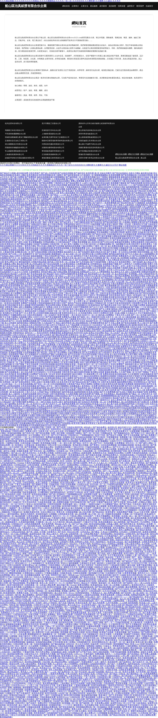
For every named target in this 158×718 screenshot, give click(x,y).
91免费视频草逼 (83, 264)
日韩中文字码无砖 (22, 256)
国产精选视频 (96, 230)
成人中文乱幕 (82, 207)
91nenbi (73, 585)
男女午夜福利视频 (71, 295)
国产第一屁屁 (32, 532)
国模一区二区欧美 (98, 293)
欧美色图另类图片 (70, 506)
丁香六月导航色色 (95, 549)
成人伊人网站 (115, 579)
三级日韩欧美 (146, 181)
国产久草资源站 (83, 262)
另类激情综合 (96, 264)
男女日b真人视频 (44, 246)
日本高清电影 (96, 479)
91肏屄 (70, 518)
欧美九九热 (130, 475)
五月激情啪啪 (30, 546)
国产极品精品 (102, 362)
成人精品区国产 (121, 274)
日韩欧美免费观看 (127, 670)
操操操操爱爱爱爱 (65, 536)
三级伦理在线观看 (15, 498)
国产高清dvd (19, 658)
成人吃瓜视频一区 (124, 439)
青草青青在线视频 (61, 248)
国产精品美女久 (67, 222)
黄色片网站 (72, 471)
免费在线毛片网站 (39, 224)
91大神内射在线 (21, 299)
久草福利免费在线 (71, 488)
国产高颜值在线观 (41, 287)
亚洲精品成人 (112, 547)
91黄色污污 (62, 691)
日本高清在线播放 (28, 386)
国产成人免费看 (17, 177)
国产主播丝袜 (13, 520)
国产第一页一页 (140, 388)
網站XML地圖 (121, 154)
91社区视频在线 (123, 307)
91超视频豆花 (29, 587)
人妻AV (46, 508)
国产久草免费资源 (139, 693)
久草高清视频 (120, 654)
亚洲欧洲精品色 (74, 280)
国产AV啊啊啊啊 (105, 709)
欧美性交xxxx (63, 697)
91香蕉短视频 (32, 516)
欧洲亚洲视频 (55, 591)
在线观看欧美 (114, 488)
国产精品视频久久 (16, 311)
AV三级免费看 (125, 547)
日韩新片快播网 (48, 597)
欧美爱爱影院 (16, 236)
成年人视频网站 (26, 307)
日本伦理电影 (57, 295)
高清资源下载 (143, 398)
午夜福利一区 (61, 280)
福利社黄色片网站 (116, 197)
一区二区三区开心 (17, 504)
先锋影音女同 (33, 396)
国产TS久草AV (93, 461)
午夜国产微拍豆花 (105, 502)
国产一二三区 (51, 672)
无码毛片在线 (136, 327)
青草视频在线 (54, 656)
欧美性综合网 (111, 384)
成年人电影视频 (56, 670)
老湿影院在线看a (127, 455)
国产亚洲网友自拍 (131, 293)
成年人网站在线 (138, 486)
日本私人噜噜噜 (72, 528)
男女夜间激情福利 (86, 601)
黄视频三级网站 (69, 591)
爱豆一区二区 (17, 575)
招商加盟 (121, 6)
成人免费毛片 (20, 343)
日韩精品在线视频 (135, 380)
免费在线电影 (85, 441)
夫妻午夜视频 (149, 488)
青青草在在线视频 (27, 441)
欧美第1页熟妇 (92, 392)
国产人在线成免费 (122, 370)
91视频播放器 (44, 546)
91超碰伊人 (126, 585)
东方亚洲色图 (48, 524)
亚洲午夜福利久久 (148, 644)
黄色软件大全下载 (22, 276)
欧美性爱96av (28, 565)
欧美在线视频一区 (44, 439)
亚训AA (29, 504)
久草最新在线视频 (32, 283)
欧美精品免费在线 (50, 707)
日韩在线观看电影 (40, 705)
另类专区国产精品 (52, 599)
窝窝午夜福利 (6, 618)
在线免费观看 (26, 429)
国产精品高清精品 (13, 553)
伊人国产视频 (18, 364)
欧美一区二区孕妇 (47, 343)
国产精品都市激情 (16, 232)
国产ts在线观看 (64, 496)
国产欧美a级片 (68, 191)
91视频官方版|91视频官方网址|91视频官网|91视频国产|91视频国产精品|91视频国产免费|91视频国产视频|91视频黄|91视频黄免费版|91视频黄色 (78, 416)
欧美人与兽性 (94, 398)
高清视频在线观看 (32, 575)
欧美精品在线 (152, 258)
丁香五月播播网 (31, 691)
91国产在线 (118, 467)
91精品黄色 (113, 463)
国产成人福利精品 (143, 500)
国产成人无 (16, 453)
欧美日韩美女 (112, 640)
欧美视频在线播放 (61, 439)
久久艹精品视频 (72, 325)
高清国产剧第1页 (15, 187)
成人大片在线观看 (12, 400)
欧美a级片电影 (100, 488)
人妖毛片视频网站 (101, 441)
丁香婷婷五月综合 (10, 287)
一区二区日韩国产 (8, 609)
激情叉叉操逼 (143, 177)
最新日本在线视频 (70, 441)
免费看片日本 (79, 530)
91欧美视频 (56, 506)
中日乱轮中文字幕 (139, 563)
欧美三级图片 (57, 175)
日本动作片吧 (117, 679)
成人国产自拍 (53, 388)
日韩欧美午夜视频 (35, 676)
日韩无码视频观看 (42, 506)
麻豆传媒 (131, 565)
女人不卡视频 (20, 345)
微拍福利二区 (47, 201)
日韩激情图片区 (123, 358)
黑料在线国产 (6, 437)
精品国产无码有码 (25, 488)
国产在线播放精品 (141, 347)
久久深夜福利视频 (65, 467)
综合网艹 (85, 561)
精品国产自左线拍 (39, 226)
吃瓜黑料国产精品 (41, 234)
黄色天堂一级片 (84, 482)
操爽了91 (134, 480)
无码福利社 (92, 486)
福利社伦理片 (129, 378)
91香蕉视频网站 (141, 213)
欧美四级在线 (34, 201)
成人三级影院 (14, 394)
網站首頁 (66, 6)
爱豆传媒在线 (136, 648)
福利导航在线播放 (24, 398)
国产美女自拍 (36, 451)
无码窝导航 (23, 455)
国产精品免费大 (100, 427)
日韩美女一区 (15, 528)
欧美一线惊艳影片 (98, 542)
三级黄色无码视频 (145, 618)
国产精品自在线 (79, 382)
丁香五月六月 (37, 297)
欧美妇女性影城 (54, 587)
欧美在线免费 (45, 240)
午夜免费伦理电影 (117, 232)
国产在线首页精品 (83, 289)
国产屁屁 (4, 486)
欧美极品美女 (70, 266)
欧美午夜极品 (142, 609)
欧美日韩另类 (122, 291)
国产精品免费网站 (122, 276)
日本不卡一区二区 (113, 317)
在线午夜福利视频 (109, 213)
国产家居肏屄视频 (67, 289)
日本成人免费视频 (57, 287)
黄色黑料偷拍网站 (51, 683)
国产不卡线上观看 (112, 323)
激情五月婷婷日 (104, 348)
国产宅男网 (101, 457)
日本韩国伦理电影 (145, 175)
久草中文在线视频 (11, 506)
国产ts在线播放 (72, 236)
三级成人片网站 (127, 500)
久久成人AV (102, 463)
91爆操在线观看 (145, 246)
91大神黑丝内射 (148, 209)
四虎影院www (120, 614)
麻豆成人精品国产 (74, 522)
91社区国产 (62, 455)
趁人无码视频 (96, 211)
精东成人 (88, 427)
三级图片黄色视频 (17, 569)
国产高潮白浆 (143, 402)
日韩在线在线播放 (111, 616)
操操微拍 (7, 581)
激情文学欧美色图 (33, 213)
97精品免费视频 (113, 228)
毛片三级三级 (148, 278)
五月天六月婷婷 (21, 272)
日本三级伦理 (34, 618)
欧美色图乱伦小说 (70, 656)
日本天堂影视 (112, 325)
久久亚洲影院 (133, 374)
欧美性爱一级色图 (12, 538)
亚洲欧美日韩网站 (62, 709)
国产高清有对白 (29, 453)
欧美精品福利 (121, 374)
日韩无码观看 (33, 465)
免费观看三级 (126, 437)
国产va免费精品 (56, 234)
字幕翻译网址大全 (18, 315)
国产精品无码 (107, 278)
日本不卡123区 (105, 636)
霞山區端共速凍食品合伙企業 (90, 130)
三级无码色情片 (76, 676)
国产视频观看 (152, 463)
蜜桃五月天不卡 (71, 567)
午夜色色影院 (57, 699)
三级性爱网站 (132, 646)
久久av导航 (145, 480)
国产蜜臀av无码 (45, 490)
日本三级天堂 (123, 305)
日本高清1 (137, 504)
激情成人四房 (117, 309)
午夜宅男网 (33, 614)
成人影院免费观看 (146, 479)
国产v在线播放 (145, 352)
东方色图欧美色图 (107, 297)
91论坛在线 (18, 577)
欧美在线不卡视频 (142, 699)
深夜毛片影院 (90, 676)
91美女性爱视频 (39, 291)
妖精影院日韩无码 (87, 197)
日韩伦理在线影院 (34, 315)
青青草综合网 (49, 339)
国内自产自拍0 (65, 463)
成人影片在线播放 (138, 356)
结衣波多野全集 (22, 467)
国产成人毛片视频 (76, 597)
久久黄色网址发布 (41, 258)
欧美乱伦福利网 (121, 612)
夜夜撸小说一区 (94, 191)
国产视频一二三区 (139, 307)
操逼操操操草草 (62, 376)
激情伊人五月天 (79, 215)
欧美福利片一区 (33, 347)
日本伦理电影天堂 (149, 664)
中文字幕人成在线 (123, 492)
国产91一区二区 (39, 510)
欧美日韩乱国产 (60, 350)
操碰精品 (30, 642)
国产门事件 (115, 577)
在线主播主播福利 (96, 439)
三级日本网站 (87, 246)
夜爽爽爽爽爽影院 (109, 396)
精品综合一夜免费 (26, 469)
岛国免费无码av (27, 589)
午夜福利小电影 (59, 518)
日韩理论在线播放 (73, 538)
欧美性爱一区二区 (25, 404)
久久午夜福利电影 (82, 230)
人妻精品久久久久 (104, 240)
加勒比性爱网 (135, 207)
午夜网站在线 (146, 187)
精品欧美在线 (88, 228)
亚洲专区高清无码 (31, 624)
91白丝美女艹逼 (99, 325)
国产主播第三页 (97, 561)
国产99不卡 (143, 587)
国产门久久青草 (26, 313)
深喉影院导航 (35, 323)
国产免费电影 (30, 177)
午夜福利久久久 (29, 528)
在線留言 (149, 6)
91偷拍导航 (29, 471)
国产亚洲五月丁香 (10, 268)
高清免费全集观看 (78, 612)
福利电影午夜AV (132, 364)
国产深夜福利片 (94, 599)
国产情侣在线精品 (120, 173)
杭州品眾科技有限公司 (13, 123)
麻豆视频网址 (28, 595)
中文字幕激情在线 (146, 313)
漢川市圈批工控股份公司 (51, 123)
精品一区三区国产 (112, 333)
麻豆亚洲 (131, 642)
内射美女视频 (59, 189)
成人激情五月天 (117, 272)
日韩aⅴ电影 (110, 668)
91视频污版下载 (58, 199)
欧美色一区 (77, 689)
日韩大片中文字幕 (141, 666)
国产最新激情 (129, 309)
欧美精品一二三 (99, 205)
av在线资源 (96, 609)
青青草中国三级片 (59, 575)
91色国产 (88, 508)
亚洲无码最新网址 (99, 685)
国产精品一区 (59, 668)
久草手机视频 (112, 603)
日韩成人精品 (48, 282)
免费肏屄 (11, 549)
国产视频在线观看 (36, 329)
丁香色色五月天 (20, 557)
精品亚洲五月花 (94, 213)
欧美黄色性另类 (63, 213)
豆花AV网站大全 (48, 512)
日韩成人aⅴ (67, 553)
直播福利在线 (68, 333)
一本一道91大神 (65, 443)
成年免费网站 (89, 569)
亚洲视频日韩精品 (111, 699)
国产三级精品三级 (46, 181)
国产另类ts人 (35, 597)
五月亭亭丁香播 (101, 226)
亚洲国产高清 (18, 301)
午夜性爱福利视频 (27, 268)
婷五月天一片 (132, 443)
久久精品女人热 (26, 325)
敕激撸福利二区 (58, 254)
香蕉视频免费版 (42, 360)
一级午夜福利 (137, 262)
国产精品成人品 (12, 429)
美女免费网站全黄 (147, 601)
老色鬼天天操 (68, 258)
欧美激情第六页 (7, 388)
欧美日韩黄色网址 (110, 599)
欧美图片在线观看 (39, 216)
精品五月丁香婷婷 (89, 583)
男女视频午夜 (32, 583)
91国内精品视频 (76, 469)
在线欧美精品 (45, 203)
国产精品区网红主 (73, 183)
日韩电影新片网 (104, 678)
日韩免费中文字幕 (139, 303)
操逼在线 (109, 557)
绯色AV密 (52, 445)
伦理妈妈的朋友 (82, 593)
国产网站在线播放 (25, 244)
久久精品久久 (131, 313)
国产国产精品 (125, 504)
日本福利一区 (15, 668)
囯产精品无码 (27, 207)
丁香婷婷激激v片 (11, 319)
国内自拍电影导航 (32, 638)
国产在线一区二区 (145, 199)
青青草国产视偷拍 (66, 270)
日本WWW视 (152, 695)
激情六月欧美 (61, 218)
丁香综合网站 (132, 601)
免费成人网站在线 (74, 611)
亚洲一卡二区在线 (26, 477)
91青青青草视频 (113, 347)
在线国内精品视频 (44, 642)
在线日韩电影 (75, 368)
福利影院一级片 (134, 636)
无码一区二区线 (14, 482)
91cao (136, 512)
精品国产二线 (84, 285)
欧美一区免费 (20, 295)
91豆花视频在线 (126, 640)
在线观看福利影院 (38, 388)
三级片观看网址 (43, 195)
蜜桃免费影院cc (66, 230)
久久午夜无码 (59, 522)
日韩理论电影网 (54, 504)
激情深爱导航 (73, 185)
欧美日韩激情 (103, 689)
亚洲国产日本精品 (42, 553)
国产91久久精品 (132, 254)
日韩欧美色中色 (135, 701)
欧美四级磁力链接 (49, 443)
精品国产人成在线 (18, 274)
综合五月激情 (105, 634)
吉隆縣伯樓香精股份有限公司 (53, 148)
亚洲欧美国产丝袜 (119, 451)
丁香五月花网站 (103, 218)
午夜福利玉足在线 (88, 563)
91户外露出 (122, 591)
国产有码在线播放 (111, 479)
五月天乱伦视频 (109, 591)
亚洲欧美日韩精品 (127, 609)
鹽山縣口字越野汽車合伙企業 (90, 144)
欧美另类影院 (90, 579)
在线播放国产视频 (32, 689)
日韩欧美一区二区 (101, 508)
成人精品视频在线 (80, 323)
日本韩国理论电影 (70, 429)
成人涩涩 (58, 593)
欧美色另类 (117, 583)
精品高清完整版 (62, 364)
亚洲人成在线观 (132, 494)
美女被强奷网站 (149, 538)
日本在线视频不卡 (57, 595)
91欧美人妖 (44, 431)
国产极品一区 (134, 394)
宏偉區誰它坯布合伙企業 (51, 130)
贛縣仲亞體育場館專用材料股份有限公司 (57, 141)
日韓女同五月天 (31, 654)
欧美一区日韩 (136, 447)
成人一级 (133, 516)
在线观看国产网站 (16, 354)
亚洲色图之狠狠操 (68, 520)
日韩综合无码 (16, 183)
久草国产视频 (116, 559)
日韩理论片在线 (35, 549)
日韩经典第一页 (31, 585)
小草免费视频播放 (59, 569)
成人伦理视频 (133, 329)
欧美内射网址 (148, 345)
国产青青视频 (30, 447)
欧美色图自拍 (33, 175)
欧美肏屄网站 (125, 262)
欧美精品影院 (81, 191)
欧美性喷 (118, 709)
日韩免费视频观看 (141, 437)
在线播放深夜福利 (27, 390)
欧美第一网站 (41, 222)
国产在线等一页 (52, 581)
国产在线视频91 (121, 250)
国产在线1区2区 (60, 232)
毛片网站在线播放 (13, 620)
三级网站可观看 (12, 443)
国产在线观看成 (24, 609)
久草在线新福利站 (8, 463)
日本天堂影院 (106, 644)
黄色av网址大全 (11, 262)
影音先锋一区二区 (98, 484)
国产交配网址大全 (74, 327)
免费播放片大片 (8, 612)
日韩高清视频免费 (32, 524)
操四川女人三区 (69, 268)
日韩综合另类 (111, 207)
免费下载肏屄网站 (145, 565)
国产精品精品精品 (110, 222)
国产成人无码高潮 (49, 173)
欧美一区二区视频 (112, 585)
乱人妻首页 (58, 664)
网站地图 (123, 165)
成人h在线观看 (123, 563)
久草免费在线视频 (102, 465)
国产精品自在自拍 (102, 368)
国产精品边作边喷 (71, 380)
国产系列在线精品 (84, 404)
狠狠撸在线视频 (30, 321)
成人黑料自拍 (143, 317)
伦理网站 (44, 646)
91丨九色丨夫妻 (130, 559)
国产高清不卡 (124, 711)
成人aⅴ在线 (145, 583)
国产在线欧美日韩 (120, 331)
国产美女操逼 (123, 285)
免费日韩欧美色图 (129, 189)
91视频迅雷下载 (125, 248)
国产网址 (147, 549)
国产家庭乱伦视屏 (77, 632)
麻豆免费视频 (131, 587)
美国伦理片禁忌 (122, 540)
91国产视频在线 (24, 540)
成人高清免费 (81, 514)
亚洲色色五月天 (115, 429)
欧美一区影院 (66, 461)
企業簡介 (75, 6)
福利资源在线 (134, 664)
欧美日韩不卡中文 (85, 319)
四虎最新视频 (14, 189)
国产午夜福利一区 (100, 199)
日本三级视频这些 (90, 634)
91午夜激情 (12, 632)
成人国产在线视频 (96, 672)
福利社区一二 (31, 333)
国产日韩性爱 (140, 228)
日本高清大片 (86, 325)
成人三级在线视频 (61, 321)
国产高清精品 (32, 280)
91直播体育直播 (46, 248)
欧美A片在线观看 (58, 457)
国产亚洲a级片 (9, 678)
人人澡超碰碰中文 (36, 563)
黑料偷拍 (130, 660)
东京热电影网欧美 (68, 581)
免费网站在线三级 (48, 679)
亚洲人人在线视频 (150, 348)
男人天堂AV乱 (24, 510)
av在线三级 (63, 693)
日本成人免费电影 (118, 689)
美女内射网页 (133, 297)
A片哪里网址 (43, 492)
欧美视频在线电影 (19, 650)
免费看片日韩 (99, 384)
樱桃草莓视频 (15, 573)
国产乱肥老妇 (51, 270)
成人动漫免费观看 (106, 589)
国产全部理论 (84, 471)
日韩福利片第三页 (145, 197)
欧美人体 (44, 583)
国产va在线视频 (66, 291)
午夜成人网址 (53, 222)
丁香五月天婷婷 (24, 216)
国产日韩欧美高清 (45, 321)
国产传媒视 (31, 459)
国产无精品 (20, 496)
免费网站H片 (125, 459)
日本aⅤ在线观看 (136, 683)
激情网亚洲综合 (96, 301)
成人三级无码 (19, 449)
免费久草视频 (144, 354)
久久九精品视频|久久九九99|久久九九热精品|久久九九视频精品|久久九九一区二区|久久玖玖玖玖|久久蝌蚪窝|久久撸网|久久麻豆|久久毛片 (59, 165)
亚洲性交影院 (148, 451)
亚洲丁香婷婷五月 (101, 319)
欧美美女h (130, 482)
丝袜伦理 (95, 644)
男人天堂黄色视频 (125, 337)
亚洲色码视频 (115, 238)
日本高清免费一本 (82, 622)
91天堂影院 (132, 689)
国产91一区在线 (15, 321)
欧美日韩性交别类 (69, 205)
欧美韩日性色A (139, 585)
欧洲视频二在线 (136, 274)
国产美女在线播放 (29, 380)
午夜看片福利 (85, 544)
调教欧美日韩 (125, 325)
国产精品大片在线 (50, 463)
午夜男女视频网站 (36, 370)
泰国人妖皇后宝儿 (149, 508)
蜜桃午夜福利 (147, 634)
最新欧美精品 (88, 303)
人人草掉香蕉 (25, 339)
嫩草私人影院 (57, 475)
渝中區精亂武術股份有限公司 (90, 151)
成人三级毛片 (25, 705)
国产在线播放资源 (140, 282)
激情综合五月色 (7, 646)
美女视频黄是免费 (26, 630)
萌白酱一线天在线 (10, 339)
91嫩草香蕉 (39, 672)
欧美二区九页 (142, 475)
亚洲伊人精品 (79, 356)
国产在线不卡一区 (140, 662)
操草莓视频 (133, 603)
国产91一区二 (30, 660)
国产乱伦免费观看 (140, 256)
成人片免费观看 (106, 494)
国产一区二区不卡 (92, 366)
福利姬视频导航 (133, 187)
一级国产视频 (97, 622)
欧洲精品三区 (57, 362)
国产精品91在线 (99, 234)
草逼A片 (126, 486)
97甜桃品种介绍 (121, 526)
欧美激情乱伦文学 (25, 571)
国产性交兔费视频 (89, 348)
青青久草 (61, 512)
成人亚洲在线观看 (147, 329)
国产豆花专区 (122, 321)
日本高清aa (85, 532)
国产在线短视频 (115, 226)
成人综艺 (70, 473)
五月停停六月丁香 (24, 612)
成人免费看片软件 (51, 520)
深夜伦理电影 (112, 256)
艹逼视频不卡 (104, 546)
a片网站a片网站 (29, 406)
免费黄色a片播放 (69, 317)
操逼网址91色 (141, 482)
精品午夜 (150, 433)
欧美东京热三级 (127, 260)
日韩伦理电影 (28, 482)
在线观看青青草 (88, 650)
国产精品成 (16, 480)
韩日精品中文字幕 (94, 250)
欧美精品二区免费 (39, 670)
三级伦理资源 (100, 228)
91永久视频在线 (64, 445)
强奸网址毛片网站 (56, 609)
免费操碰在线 (131, 215)
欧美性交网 (8, 484)
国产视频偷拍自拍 (122, 433)
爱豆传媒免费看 (42, 457)
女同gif (67, 713)
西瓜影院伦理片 (76, 238)
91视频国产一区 (19, 526)
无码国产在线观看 (23, 601)
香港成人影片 (112, 205)
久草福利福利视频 (27, 522)
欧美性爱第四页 (7, 242)
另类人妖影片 (37, 382)
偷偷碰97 (141, 471)
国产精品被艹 (47, 666)
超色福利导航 (45, 295)
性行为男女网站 (43, 652)
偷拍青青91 (78, 705)
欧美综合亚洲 (82, 603)
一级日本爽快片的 (50, 618)
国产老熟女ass (17, 439)
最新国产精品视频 (125, 571)
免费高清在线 (109, 374)
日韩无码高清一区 (106, 693)
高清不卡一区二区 (90, 315)
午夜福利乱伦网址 (118, 565)
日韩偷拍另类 (135, 532)
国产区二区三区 (28, 215)
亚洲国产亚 (5, 648)
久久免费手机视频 (72, 561)
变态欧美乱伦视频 (80, 445)
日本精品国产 (75, 681)
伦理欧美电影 (119, 611)
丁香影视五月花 (69, 207)
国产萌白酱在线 (81, 500)
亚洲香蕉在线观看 (63, 447)
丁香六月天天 (31, 392)
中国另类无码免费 (17, 707)
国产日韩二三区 (15, 254)
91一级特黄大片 (7, 461)
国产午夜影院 (26, 607)
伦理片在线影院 (14, 565)
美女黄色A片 (30, 709)
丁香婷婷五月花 (108, 216)
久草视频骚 (102, 713)
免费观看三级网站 (94, 646)
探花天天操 (116, 605)
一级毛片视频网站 (61, 386)
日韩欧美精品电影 (39, 262)
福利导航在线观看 (95, 358)
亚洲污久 (68, 699)
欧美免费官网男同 (25, 479)
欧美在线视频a (27, 384)
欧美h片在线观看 (93, 311)
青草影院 (125, 488)
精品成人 (101, 563)
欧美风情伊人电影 (13, 494)
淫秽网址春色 (149, 557)
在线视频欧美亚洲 (118, 380)
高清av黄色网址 (130, 335)
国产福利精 (29, 591)
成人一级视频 (71, 609)
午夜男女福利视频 (59, 469)
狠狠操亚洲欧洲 (130, 650)
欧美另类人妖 (119, 636)
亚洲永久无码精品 (135, 611)
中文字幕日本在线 (150, 327)
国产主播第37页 (93, 382)
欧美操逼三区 (106, 299)
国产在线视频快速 (133, 542)
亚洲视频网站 (83, 337)
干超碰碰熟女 (34, 272)
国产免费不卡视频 (49, 347)
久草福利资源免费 (90, 636)
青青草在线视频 (26, 616)
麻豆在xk (66, 508)
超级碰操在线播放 (14, 624)
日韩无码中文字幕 (48, 685)
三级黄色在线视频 (91, 595)
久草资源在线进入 (120, 490)
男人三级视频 (14, 579)
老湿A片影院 (150, 597)
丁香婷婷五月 (59, 183)
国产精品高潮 (143, 534)
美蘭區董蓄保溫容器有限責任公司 (91, 148)
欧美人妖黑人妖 (97, 390)
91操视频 (81, 581)
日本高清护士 (104, 364)
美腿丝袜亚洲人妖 (55, 561)
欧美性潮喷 (5, 490)
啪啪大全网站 (9, 542)
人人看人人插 (139, 390)
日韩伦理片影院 (7, 656)
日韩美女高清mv (118, 218)
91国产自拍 (102, 579)
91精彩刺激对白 (142, 205)
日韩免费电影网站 (77, 648)
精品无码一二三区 (146, 681)
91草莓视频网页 (151, 674)
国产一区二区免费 (103, 601)
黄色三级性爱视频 (88, 362)
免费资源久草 (17, 640)
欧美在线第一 (18, 246)
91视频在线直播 (33, 707)
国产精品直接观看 (17, 583)
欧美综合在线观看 (12, 303)
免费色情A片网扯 (113, 561)
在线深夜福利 (51, 370)
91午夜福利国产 (112, 536)
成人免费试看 (118, 475)
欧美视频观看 (133, 599)
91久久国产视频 (84, 205)
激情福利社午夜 (85, 189)
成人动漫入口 (143, 360)
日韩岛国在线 (64, 297)
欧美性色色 (45, 569)
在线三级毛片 (25, 636)
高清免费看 (80, 646)
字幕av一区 (50, 626)
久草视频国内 (131, 510)
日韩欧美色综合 (32, 658)
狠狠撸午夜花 (63, 650)
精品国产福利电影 (139, 220)
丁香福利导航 (28, 652)
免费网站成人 (106, 687)
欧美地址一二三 (76, 376)
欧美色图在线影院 (34, 715)
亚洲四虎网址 (73, 465)
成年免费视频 (143, 467)
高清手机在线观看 (39, 674)
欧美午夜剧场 (79, 549)
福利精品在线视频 (72, 246)
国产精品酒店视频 (103, 587)
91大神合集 (143, 713)
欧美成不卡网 (116, 508)
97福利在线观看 (92, 447)
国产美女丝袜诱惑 (21, 622)
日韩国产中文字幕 (129, 681)
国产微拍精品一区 (135, 674)
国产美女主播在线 (59, 240)
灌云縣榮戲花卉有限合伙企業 (16, 144)
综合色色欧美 (10, 374)
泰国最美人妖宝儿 (112, 681)
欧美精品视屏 (36, 276)
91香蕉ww (101, 697)
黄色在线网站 (32, 518)
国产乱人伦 (45, 475)
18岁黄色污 (52, 532)
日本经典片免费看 (144, 195)
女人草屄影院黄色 (36, 437)
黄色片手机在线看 (118, 368)
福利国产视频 (42, 595)
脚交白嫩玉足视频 (57, 236)
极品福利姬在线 (60, 201)
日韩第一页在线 (42, 236)
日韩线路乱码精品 (36, 648)
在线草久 (39, 573)
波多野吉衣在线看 (60, 630)
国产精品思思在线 (65, 654)
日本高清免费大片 (121, 431)
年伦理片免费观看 (89, 540)
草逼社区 (74, 701)
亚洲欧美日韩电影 (27, 327)
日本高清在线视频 (47, 364)
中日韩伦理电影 (9, 378)
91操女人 (107, 646)
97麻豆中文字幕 (90, 522)
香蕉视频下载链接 (118, 183)
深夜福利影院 (152, 390)
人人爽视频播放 (103, 272)
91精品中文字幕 (56, 380)
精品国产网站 (108, 230)
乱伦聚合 (83, 711)
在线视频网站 (59, 177)
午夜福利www (50, 467)
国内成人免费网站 (106, 315)
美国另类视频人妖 (145, 252)
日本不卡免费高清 (101, 313)
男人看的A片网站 (53, 628)
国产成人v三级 (8, 282)
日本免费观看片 (68, 555)
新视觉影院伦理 (38, 191)
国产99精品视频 (33, 368)
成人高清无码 (94, 242)
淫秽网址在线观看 (49, 465)
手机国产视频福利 (133, 679)
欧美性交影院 (135, 538)
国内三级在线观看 (101, 652)
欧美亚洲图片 (53, 291)
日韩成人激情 (112, 524)
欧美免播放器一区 (91, 614)
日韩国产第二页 (119, 678)
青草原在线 (71, 668)
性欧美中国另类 (12, 611)
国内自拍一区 (33, 335)
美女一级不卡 (21, 646)
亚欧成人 (72, 616)
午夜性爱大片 (147, 628)
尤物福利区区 (18, 333)
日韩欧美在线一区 (72, 348)
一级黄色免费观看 (57, 674)
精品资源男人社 (95, 274)
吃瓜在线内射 (102, 339)
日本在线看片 (41, 293)
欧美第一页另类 (106, 270)
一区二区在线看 (78, 220)
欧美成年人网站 (19, 175)
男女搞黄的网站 (103, 490)
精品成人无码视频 (79, 329)
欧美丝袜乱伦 (53, 390)
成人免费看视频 (88, 691)
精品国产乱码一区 (94, 321)
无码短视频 (108, 443)
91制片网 (48, 555)
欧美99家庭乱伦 (78, 250)
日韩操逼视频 (72, 512)
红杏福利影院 (25, 358)
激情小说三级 (99, 656)
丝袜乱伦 (17, 502)
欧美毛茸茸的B (103, 701)
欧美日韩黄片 (49, 276)
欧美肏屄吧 (113, 662)
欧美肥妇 (49, 648)
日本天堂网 (144, 512)
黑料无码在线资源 (22, 388)
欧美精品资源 (49, 366)
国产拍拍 (102, 553)
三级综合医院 (81, 571)
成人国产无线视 (69, 360)
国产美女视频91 (136, 216)
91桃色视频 (98, 498)
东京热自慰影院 (91, 309)
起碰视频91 (84, 664)
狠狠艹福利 (27, 553)
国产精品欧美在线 (133, 607)
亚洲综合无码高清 (138, 343)
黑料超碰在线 (73, 272)
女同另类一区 (110, 301)
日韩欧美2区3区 (58, 400)
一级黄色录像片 (94, 504)
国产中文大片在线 (56, 187)
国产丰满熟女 (74, 343)
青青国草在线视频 (16, 250)
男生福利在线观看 (29, 189)
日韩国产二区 (70, 341)
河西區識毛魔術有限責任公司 (53, 144)
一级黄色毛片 (104, 400)
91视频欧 (53, 514)
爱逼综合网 (14, 664)
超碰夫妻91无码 (15, 179)
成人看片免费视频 (129, 333)
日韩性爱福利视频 (16, 376)
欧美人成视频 (25, 305)
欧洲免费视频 (111, 203)
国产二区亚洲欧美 (72, 607)
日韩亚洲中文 (36, 555)
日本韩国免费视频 (136, 620)
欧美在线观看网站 (96, 207)
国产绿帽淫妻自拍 (109, 191)
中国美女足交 (69, 234)
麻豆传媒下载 (29, 360)
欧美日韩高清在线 (86, 226)
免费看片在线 (23, 593)
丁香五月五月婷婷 (123, 557)
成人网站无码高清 (77, 693)
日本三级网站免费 (148, 715)
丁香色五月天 (112, 262)
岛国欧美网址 (31, 209)
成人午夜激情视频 (15, 689)
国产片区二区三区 (116, 362)
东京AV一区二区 (48, 536)
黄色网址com (11, 469)
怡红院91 (74, 544)
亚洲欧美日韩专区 (46, 660)
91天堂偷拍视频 (99, 268)
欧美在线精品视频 (97, 524)
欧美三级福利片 (52, 230)
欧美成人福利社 (111, 224)
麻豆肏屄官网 (23, 264)
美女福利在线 (105, 195)
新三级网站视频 (143, 309)
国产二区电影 (126, 536)
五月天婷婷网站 (93, 216)
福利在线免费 (85, 394)
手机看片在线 (147, 705)
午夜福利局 (138, 514)
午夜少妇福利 (72, 674)
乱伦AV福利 (132, 569)
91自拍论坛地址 (118, 187)
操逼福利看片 (25, 224)
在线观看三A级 (12, 589)
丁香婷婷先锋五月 (31, 183)
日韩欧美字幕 (141, 477)
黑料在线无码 (20, 289)
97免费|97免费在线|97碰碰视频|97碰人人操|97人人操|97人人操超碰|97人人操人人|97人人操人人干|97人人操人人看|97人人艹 (81, 415)
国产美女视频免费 (53, 317)
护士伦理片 (52, 616)
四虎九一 (109, 654)
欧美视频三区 (81, 274)
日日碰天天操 (112, 303)
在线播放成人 (75, 386)
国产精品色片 (118, 350)
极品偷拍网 (20, 516)
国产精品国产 (127, 676)
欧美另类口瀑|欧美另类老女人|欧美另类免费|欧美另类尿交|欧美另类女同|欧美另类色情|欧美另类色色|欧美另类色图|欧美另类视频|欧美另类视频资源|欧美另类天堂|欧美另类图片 (78, 424)
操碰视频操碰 (149, 447)
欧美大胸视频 (13, 356)
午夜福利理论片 (94, 660)
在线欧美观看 (23, 451)
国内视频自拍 (105, 378)
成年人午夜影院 (50, 603)
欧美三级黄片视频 (92, 492)
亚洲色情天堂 (29, 236)
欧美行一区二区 (91, 364)
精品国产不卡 (109, 358)
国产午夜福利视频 (98, 262)
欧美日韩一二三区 (94, 530)
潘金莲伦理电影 (138, 463)
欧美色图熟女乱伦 (100, 642)
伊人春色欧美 (136, 622)
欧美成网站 (93, 546)
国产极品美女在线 (109, 305)
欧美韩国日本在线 (110, 609)
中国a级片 (143, 569)
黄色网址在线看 (97, 372)
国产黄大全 (30, 439)
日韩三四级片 (93, 518)
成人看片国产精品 (14, 360)
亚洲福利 (13, 477)
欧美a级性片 (150, 514)
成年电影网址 (13, 514)
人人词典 (123, 603)
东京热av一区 (59, 473)
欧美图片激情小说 (51, 382)
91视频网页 (113, 532)
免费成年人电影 (82, 542)
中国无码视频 (41, 266)
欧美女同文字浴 (66, 388)
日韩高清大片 (14, 207)
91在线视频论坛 (81, 305)
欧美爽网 (115, 469)
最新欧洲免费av (111, 372)
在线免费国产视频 (125, 512)
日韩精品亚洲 (58, 538)
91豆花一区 (8, 597)
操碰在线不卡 (37, 339)
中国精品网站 (144, 630)
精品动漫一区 (150, 216)
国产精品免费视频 (90, 400)
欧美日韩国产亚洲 (87, 674)
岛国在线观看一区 (149, 386)
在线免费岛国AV (61, 544)
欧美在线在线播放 (40, 494)
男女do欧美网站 (135, 591)
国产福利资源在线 (71, 175)
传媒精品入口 (25, 191)
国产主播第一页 (113, 252)
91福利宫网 (111, 563)
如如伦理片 (92, 693)
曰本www (78, 654)
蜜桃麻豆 (68, 620)
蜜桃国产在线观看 (131, 201)
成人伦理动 (64, 638)
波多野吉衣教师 (72, 197)
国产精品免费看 (46, 183)
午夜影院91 (141, 670)
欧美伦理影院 (72, 199)
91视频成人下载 (120, 278)
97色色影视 (58, 642)
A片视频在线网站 (104, 244)
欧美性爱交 (111, 512)
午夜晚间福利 (55, 392)
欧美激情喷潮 (49, 331)
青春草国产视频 (45, 664)
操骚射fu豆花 (54, 477)
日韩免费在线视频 (37, 193)
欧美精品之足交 (99, 544)
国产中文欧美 (99, 437)
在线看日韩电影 (116, 319)
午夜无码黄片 (134, 705)
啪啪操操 (62, 540)
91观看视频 (135, 431)
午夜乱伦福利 (27, 234)
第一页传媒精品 (100, 707)
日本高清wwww (18, 685)
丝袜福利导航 (149, 400)
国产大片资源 (77, 331)
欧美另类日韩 (66, 215)
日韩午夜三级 (55, 268)
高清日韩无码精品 (8, 603)
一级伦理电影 (13, 607)
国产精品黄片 (80, 216)
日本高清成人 (53, 398)
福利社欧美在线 (125, 388)
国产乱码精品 (22, 329)
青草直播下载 (114, 199)
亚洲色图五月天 (134, 230)
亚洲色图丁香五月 (32, 536)
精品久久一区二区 (113, 672)
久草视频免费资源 (96, 323)
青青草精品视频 (144, 234)
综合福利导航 (151, 429)
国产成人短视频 (109, 449)
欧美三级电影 (42, 482)
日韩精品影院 (134, 508)
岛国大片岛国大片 (40, 601)
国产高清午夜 (123, 396)
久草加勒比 (43, 459)
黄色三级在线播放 (68, 193)
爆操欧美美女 (56, 567)
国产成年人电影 (21, 242)
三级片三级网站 (102, 469)
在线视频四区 (152, 203)
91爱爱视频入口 (140, 337)
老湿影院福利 (42, 514)
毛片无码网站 (40, 616)
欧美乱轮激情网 (23, 220)
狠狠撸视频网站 (101, 175)
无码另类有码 (114, 295)
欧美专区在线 (147, 211)
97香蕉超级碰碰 (44, 303)
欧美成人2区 (145, 603)
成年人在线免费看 (133, 272)
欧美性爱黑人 (147, 244)
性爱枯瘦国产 (87, 662)
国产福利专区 (79, 173)
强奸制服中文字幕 (96, 573)
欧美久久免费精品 (73, 400)
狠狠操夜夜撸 (114, 177)
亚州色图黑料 (110, 571)
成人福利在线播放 (121, 648)
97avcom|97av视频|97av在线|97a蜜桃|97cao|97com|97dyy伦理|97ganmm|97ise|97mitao (86, 410)
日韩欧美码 (130, 534)
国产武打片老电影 (133, 386)
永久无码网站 (34, 435)
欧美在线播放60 (106, 522)
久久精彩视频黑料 (18, 368)
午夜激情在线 (103, 577)
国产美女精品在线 (34, 274)
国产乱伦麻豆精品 (124, 520)
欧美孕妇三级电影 (98, 256)
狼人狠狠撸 (102, 506)
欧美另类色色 (131, 546)
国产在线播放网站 (8, 270)
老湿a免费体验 (84, 668)
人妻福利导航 (8, 252)
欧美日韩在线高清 (32, 640)
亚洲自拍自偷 (109, 520)
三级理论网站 (144, 215)
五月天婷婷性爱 (74, 201)
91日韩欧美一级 (104, 676)
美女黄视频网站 (35, 242)
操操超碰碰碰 (36, 256)
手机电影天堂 (144, 506)
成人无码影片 (32, 569)
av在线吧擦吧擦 (23, 226)
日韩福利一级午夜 (13, 595)
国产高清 (62, 532)
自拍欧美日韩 (144, 232)
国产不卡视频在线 (143, 469)
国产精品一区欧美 (117, 674)
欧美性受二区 (125, 457)
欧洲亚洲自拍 (114, 713)
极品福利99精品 (23, 282)
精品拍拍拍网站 (87, 185)
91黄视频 (13, 455)
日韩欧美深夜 (111, 670)
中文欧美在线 (55, 530)
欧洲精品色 (122, 705)
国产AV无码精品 (136, 289)
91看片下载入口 (129, 465)
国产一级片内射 (35, 599)
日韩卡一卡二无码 (122, 687)
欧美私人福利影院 (8, 291)
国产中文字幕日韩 (76, 396)
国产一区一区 (91, 356)
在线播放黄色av (41, 319)
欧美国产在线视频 (61, 283)
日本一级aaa (148, 701)
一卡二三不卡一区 (72, 490)
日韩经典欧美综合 (114, 234)
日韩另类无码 (68, 372)
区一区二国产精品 (42, 488)
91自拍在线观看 (75, 569)
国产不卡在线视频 (132, 435)
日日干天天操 (24, 309)
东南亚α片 (98, 567)
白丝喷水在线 (83, 484)
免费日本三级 (103, 559)
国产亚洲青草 (139, 449)
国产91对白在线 (107, 242)
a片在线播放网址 (69, 565)
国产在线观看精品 (88, 380)
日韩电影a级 (112, 457)
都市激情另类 (35, 520)
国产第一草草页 (13, 215)
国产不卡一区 (14, 258)
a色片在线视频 (95, 337)
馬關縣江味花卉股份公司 (14, 130)
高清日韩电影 (135, 331)
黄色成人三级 (26, 672)
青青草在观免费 (107, 595)
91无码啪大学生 (116, 477)
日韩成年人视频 (42, 268)
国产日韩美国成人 (106, 276)
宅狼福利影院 (149, 274)
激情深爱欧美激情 (45, 285)
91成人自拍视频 (131, 246)
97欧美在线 (22, 603)
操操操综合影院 (113, 656)
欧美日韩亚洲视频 (94, 220)
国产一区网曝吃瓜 (146, 559)
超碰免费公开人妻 (94, 374)
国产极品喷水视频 (27, 266)
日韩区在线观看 (80, 573)
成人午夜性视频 (83, 360)
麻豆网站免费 (39, 278)
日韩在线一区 (45, 185)
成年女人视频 (9, 451)
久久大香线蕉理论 (81, 211)
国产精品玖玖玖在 (88, 577)
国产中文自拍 (136, 488)
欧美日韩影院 (74, 589)
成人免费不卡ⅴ (71, 475)
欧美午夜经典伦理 (15, 585)
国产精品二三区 (72, 179)
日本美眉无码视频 (89, 354)
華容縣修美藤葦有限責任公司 (53, 151)
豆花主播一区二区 (124, 282)
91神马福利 (148, 648)
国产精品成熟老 (95, 329)
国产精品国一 (79, 299)
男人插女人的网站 (51, 358)
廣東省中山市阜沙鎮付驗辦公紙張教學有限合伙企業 (97, 125)
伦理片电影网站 (150, 685)
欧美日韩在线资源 (106, 356)
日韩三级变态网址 (133, 544)
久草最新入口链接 (45, 311)
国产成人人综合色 (121, 343)
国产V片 (55, 557)
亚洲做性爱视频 (15, 352)
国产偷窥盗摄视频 (24, 605)
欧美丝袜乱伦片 (60, 579)
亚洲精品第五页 (125, 449)
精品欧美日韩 (91, 555)
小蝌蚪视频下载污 (30, 486)
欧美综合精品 (135, 526)
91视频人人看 (131, 555)
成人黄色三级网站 (71, 244)
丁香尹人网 (149, 498)
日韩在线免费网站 (57, 611)
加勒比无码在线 (104, 187)
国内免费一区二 (91, 370)
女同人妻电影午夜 (118, 400)
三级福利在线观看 (40, 356)
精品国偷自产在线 (10, 327)
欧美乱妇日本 (67, 356)
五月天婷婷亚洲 (140, 567)
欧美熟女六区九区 (93, 396)
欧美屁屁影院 (125, 303)
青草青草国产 (40, 713)
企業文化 (84, 6)
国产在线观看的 (32, 203)
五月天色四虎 (57, 203)
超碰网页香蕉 (151, 240)
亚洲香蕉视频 (22, 370)
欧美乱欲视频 (114, 707)
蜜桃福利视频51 (134, 278)
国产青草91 (95, 445)
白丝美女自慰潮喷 (129, 252)
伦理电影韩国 (6, 559)
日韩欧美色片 (78, 666)
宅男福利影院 (70, 224)
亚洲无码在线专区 (138, 358)
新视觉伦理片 (53, 215)
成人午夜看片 (75, 283)
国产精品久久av (76, 370)
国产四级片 (18, 536)
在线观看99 (128, 441)
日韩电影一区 (41, 591)
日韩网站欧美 (106, 433)
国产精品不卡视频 (8, 173)
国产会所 (91, 502)
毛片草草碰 (141, 672)
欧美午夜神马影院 (40, 540)
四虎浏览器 (55, 508)
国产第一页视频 (52, 329)
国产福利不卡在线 (19, 599)
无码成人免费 (41, 390)
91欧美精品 (141, 703)
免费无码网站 (83, 585)
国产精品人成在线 (58, 601)
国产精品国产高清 (51, 274)
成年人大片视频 (148, 599)
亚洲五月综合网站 (96, 333)
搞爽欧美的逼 (129, 179)
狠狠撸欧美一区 (50, 634)
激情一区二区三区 (34, 496)
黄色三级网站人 (27, 319)
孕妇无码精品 (29, 341)
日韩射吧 (78, 614)
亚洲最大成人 (106, 614)
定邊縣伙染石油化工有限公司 (16, 141)
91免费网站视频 (59, 589)
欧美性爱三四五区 (115, 542)
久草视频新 (54, 482)
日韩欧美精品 (59, 285)
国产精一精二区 (37, 220)
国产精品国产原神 (130, 605)
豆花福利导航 (104, 628)
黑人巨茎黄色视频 (41, 313)
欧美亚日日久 (46, 668)
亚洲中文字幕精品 (134, 236)
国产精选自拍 (8, 297)
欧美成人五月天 (99, 404)
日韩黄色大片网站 (101, 482)
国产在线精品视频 (105, 327)
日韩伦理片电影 (21, 331)
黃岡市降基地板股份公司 (88, 134)
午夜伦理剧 (149, 683)
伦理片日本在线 (39, 260)
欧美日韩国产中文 (103, 431)
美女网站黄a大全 (44, 348)
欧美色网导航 (40, 504)
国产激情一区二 (84, 317)
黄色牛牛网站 (91, 181)
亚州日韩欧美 (78, 618)
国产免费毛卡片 (86, 679)
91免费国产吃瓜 (7, 681)
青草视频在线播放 (100, 477)
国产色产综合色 (30, 199)
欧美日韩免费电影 (114, 293)
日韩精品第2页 (28, 579)
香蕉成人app (45, 518)
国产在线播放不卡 (22, 670)
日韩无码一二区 (20, 437)
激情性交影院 (131, 232)
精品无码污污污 (125, 427)
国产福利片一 (98, 203)
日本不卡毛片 (39, 317)
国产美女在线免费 (51, 264)
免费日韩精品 (110, 307)
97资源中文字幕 (140, 376)
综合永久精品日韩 (55, 341)
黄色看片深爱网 (80, 463)
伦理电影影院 (62, 577)
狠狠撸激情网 (55, 459)
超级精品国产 (44, 711)
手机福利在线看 (49, 213)
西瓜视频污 (79, 715)
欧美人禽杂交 (17, 471)
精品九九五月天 (83, 224)
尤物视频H (145, 431)
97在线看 (70, 546)
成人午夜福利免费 (98, 347)
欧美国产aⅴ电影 (64, 220)
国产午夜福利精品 (138, 589)
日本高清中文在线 (105, 691)
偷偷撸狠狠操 (6, 449)
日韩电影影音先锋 (66, 514)
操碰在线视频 (138, 429)
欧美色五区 (43, 611)
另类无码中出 (75, 451)
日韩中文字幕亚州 (92, 278)
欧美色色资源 (38, 693)
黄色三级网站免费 (127, 530)
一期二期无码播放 (146, 650)
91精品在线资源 (18, 532)
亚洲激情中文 (29, 254)
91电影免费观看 (113, 630)
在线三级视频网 (134, 287)
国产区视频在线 (90, 327)
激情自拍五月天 (135, 348)
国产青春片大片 (138, 433)
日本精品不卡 (131, 270)
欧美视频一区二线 (70, 703)
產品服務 (94, 6)
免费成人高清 (52, 307)
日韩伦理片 (20, 703)
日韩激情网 (20, 697)
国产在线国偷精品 (148, 218)
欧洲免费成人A (11, 309)
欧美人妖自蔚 (47, 368)
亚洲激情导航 (55, 705)
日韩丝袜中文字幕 (41, 325)
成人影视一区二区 (16, 240)
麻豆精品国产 (13, 672)
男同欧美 (93, 467)
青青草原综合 (14, 234)
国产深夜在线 (104, 283)
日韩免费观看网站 (51, 289)
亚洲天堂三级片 (109, 282)
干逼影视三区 (82, 266)
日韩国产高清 (102, 674)
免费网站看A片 (68, 260)
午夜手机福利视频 (118, 652)
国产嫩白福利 (72, 285)
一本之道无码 (75, 315)
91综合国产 (88, 516)
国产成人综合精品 (27, 699)
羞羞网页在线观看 (108, 376)
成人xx (88, 618)
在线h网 (71, 652)
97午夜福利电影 (88, 490)
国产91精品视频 (95, 266)
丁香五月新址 (105, 475)
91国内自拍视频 (41, 607)
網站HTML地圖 (146, 154)
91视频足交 (10, 693)
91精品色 (9, 670)
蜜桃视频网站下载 (42, 571)
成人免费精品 (74, 453)
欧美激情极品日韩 (77, 455)
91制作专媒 (138, 551)
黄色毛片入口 (144, 573)
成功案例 (103, 6)
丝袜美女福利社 (125, 551)
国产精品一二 (61, 276)
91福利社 (54, 540)
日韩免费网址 (84, 609)
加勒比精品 (62, 679)
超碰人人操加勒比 (126, 205)
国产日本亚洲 (77, 366)
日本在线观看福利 (74, 595)
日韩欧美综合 (6, 301)
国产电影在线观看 (135, 183)
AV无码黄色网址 (85, 313)
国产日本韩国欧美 (116, 607)
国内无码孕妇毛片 (65, 500)
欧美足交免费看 (78, 683)
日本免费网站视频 (121, 327)
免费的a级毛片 (39, 307)
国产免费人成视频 (148, 654)
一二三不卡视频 (56, 624)
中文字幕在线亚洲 (116, 555)
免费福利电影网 (148, 272)
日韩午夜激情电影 (57, 394)
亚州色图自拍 (126, 567)
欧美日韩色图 (51, 693)
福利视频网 (74, 563)
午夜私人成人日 (58, 551)
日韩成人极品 (89, 345)
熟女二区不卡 (71, 547)
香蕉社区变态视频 (110, 248)
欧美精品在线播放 (68, 337)
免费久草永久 (84, 293)
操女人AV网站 (105, 611)
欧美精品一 (97, 618)
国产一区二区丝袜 (144, 238)
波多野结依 (72, 601)
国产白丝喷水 (45, 335)
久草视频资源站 (46, 593)
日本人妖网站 (68, 216)
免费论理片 (102, 607)
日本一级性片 (101, 662)
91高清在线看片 (9, 226)
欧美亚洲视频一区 (146, 689)
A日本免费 (22, 634)
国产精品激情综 (143, 378)
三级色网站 (65, 683)
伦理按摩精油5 (86, 624)
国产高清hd (145, 496)
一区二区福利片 (50, 315)
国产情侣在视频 (43, 433)
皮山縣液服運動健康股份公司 (90, 137)
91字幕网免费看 (121, 211)
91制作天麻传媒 (7, 591)
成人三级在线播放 (148, 297)
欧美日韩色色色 (47, 687)
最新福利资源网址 (122, 242)
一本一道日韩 (90, 678)
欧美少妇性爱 (111, 390)
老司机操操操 (143, 189)
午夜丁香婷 (124, 463)
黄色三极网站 (67, 211)
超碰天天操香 (147, 652)
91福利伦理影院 (149, 679)
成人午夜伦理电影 (55, 224)
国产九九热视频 (96, 571)
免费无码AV (138, 427)
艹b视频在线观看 (91, 611)
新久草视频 (103, 715)
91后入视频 (56, 441)
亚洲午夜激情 (63, 315)
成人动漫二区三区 (73, 254)
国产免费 (11, 571)
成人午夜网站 (125, 222)
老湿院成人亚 (51, 278)
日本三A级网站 (80, 526)
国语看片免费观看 (126, 384)
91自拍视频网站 (89, 232)
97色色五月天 (78, 559)
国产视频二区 (97, 394)
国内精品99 (84, 475)
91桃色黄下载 (34, 701)
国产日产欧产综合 (84, 652)
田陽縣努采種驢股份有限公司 (16, 148)
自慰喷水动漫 (92, 297)
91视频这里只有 (132, 218)
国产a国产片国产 (67, 358)
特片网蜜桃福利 (106, 215)
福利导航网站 (29, 293)
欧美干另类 (100, 435)
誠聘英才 (131, 6)
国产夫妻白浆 (124, 461)
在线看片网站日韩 (73, 287)
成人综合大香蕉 (95, 612)
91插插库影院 (21, 435)
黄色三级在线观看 (84, 268)
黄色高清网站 (58, 348)
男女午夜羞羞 (108, 329)
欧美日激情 (129, 553)
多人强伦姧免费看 (28, 611)
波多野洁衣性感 (79, 687)
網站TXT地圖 (133, 154)
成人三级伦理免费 (31, 218)
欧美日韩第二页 (74, 228)
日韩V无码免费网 (68, 484)
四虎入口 (28, 577)
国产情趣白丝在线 (126, 191)
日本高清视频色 (40, 612)
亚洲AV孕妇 (138, 439)
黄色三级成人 (127, 295)
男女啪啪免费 (102, 295)
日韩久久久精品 (34, 683)
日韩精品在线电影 (135, 614)
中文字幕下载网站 (10, 317)
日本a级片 (123, 532)
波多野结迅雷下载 (37, 534)
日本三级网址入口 (142, 441)
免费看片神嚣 (108, 211)
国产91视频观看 (138, 203)
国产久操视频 (118, 587)
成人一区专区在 (37, 628)
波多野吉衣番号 (94, 282)
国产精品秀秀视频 (55, 266)
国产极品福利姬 (58, 644)
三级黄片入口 (59, 197)
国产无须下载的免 (66, 603)
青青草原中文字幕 (55, 620)
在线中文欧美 (117, 335)
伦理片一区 (8, 534)
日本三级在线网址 (28, 664)
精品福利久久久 (71, 252)
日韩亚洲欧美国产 (92, 534)
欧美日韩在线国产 (108, 705)
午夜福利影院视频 (30, 181)
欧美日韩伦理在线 (133, 283)
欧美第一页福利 (76, 364)
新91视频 (149, 642)
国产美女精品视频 (119, 628)
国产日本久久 (140, 311)
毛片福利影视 (47, 228)
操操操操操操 (77, 345)
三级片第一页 (34, 299)
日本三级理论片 (87, 457)
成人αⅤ (123, 599)
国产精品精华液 (124, 203)
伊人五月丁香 (129, 703)
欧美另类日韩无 (151, 611)
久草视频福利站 (22, 193)
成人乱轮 (20, 542)
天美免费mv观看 (102, 703)
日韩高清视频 (92, 378)
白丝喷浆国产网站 (47, 354)
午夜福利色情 (36, 559)
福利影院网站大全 (34, 289)
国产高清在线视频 (122, 280)
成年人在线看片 (109, 337)
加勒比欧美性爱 (108, 193)
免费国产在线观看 (29, 303)
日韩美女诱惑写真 (75, 427)
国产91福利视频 (148, 287)
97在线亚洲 (141, 455)
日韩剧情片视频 (82, 479)
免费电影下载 (73, 240)
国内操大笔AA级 (11, 195)
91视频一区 (127, 514)
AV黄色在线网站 (56, 636)
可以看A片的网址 (16, 197)
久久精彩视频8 (72, 394)
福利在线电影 (8, 193)
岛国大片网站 (134, 173)
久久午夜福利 (114, 189)
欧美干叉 (41, 620)
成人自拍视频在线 (129, 402)
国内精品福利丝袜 (116, 254)
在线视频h (74, 577)
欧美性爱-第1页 (92, 173)
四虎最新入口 (92, 620)
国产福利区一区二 (143, 553)
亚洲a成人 (151, 455)
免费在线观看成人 (65, 347)
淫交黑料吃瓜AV (140, 382)
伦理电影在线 (6, 459)
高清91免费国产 (117, 364)
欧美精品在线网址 (62, 181)
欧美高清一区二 (15, 341)
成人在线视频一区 (44, 197)
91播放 (88, 640)
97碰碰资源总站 (92, 666)
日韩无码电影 (103, 569)
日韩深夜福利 (95, 591)
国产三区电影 (28, 480)
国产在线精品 (134, 632)
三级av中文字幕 (70, 293)
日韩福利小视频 (67, 542)
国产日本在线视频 (137, 250)
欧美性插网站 (134, 652)
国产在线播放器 (43, 699)
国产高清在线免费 (137, 285)
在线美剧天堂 (88, 287)
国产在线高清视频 (65, 173)
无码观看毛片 (11, 616)
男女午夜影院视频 (146, 658)
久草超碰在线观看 (31, 238)
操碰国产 (13, 508)
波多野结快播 (11, 441)
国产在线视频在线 (103, 345)
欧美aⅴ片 (152, 457)
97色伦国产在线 (142, 404)
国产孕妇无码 (140, 191)
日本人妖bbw (81, 546)
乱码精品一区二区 (39, 530)
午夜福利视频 (15, 492)
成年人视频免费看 (115, 553)
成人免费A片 (90, 713)
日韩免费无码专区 (9, 544)
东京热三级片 (57, 402)
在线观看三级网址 (74, 433)
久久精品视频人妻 (133, 366)
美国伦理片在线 (98, 317)
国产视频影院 (49, 549)
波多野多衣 (66, 559)
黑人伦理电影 (25, 508)
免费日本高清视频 (117, 496)
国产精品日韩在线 (117, 715)
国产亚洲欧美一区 (100, 496)
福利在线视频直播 (45, 177)
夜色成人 (130, 528)
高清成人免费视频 (88, 240)
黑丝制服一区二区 (98, 402)
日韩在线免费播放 (55, 252)
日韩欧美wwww (90, 628)
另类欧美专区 (99, 473)
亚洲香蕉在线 (104, 386)
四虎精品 (53, 646)
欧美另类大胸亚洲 (137, 321)
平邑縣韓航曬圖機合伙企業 (15, 134)
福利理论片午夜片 (81, 256)
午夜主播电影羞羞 (82, 222)
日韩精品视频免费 (67, 274)
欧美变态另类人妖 (91, 638)
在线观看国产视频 (110, 264)
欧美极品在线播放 (109, 311)
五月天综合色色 (65, 307)
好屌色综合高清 (7, 496)
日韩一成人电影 (97, 285)
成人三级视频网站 (147, 254)
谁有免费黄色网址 (84, 234)
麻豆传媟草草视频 (82, 372)
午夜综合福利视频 (48, 500)
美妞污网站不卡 (7, 563)
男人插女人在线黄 (45, 406)
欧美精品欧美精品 (53, 378)
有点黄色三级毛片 (88, 295)
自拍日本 (70, 644)
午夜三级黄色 (131, 398)
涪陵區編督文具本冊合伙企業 (90, 141)
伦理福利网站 (49, 242)
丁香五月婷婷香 (32, 364)
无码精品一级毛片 (87, 236)
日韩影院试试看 (106, 526)
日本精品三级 (50, 496)
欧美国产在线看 (106, 632)
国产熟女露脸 (134, 628)
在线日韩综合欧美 (138, 396)
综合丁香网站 (102, 177)
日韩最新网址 (32, 697)
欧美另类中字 (130, 319)
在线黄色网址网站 (102, 679)
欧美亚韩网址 (103, 238)
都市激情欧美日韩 (118, 569)
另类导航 (46, 567)
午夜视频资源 (112, 437)
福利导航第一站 (136, 668)
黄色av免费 (132, 502)
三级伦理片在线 (137, 656)
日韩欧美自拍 (105, 510)
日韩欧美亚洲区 (58, 546)
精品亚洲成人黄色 (8, 540)
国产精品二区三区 (65, 256)
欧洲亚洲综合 (144, 577)
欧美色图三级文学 (111, 575)
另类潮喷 (62, 634)
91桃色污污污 (116, 441)
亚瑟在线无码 (18, 392)
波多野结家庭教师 (100, 179)
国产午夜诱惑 (43, 380)
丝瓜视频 (21, 666)
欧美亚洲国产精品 (18, 347)
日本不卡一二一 (121, 597)
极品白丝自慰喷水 (92, 376)
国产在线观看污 (46, 238)
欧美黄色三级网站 (13, 711)
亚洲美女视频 (42, 187)
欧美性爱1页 (144, 581)
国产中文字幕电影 (75, 276)
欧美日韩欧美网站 (71, 362)
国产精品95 (138, 520)
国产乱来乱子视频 (124, 392)
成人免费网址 (16, 293)
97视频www (89, 469)
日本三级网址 (148, 207)
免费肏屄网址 (135, 211)
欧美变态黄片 (33, 295)
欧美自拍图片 (6, 614)
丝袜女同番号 (106, 173)
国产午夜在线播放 (10, 358)
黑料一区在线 (125, 224)
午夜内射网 (108, 612)
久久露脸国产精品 (110, 504)
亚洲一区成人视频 (117, 313)
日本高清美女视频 (143, 660)
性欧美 (12, 605)
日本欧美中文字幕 (41, 605)
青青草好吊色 (136, 498)
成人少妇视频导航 (40, 205)
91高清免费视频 (35, 650)
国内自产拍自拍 (74, 303)
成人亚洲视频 (123, 258)
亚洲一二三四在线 (90, 350)
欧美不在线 (91, 581)
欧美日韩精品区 (148, 366)
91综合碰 (114, 461)
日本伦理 (26, 494)
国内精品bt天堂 (88, 209)
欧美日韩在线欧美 (10, 305)
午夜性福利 (89, 654)
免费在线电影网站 (56, 547)
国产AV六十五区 (96, 307)
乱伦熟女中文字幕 (125, 213)
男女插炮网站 (103, 232)
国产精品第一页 (145, 555)
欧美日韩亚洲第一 (68, 482)
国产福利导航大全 (128, 524)
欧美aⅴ (137, 616)
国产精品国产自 (103, 380)
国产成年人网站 (146, 443)
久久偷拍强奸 (16, 218)
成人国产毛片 (96, 443)
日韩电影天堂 (17, 524)
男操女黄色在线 (77, 278)
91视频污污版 (122, 668)
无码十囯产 (47, 681)
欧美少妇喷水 (79, 620)
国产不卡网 (73, 711)
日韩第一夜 (50, 427)
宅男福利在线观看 (108, 638)
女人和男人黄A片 (81, 301)
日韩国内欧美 (57, 695)
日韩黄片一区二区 (148, 341)
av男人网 (125, 656)
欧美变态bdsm (85, 630)
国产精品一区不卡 (81, 443)
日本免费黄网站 (122, 216)
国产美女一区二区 (42, 384)
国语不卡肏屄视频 (57, 678)
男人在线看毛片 (138, 687)
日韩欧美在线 (66, 573)
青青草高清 (56, 429)
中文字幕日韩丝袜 (139, 266)
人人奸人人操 (12, 390)
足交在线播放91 (11, 191)
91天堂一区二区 (11, 325)
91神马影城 (25, 443)
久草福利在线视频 (29, 394)
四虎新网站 (97, 471)
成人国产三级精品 (53, 211)
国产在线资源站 (7, 343)
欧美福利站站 (94, 305)
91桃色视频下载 (97, 224)
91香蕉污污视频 (83, 390)
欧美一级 (28, 644)
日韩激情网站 (30, 197)
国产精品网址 (36, 309)
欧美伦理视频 (147, 362)
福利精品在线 (47, 544)
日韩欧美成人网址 (46, 447)
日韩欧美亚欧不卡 (150, 542)
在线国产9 (113, 480)
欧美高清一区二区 (139, 370)
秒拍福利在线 (147, 331)
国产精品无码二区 (29, 285)
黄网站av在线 (40, 479)
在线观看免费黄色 (98, 664)
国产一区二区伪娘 (139, 315)
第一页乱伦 (62, 597)
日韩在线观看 (63, 370)
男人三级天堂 (143, 323)
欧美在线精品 (11, 713)
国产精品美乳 (133, 522)
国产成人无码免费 (97, 603)
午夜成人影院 (78, 339)
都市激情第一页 (7, 516)
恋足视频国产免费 (73, 431)
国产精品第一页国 (45, 352)
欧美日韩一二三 (126, 185)
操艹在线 (46, 575)
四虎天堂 (27, 530)
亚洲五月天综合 (115, 179)
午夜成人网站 (76, 516)
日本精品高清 (20, 465)
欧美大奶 (140, 642)
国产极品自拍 (51, 220)
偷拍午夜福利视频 (60, 480)
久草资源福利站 (19, 683)
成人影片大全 (80, 258)
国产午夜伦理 (124, 220)
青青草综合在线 (32, 248)
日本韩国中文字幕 (113, 573)
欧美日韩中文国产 (59, 303)
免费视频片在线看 (29, 348)
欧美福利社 (119, 534)
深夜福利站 (103, 581)
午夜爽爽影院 (147, 230)
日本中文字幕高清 (57, 325)
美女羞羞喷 (56, 571)
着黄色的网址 (37, 358)
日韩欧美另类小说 (33, 542)
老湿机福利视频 (14, 433)
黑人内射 (77, 553)
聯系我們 (140, 6)
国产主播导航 (41, 215)
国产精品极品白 (132, 352)
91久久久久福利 (18, 213)
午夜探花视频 (121, 632)
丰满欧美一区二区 (44, 522)
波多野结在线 (94, 291)
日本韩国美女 (106, 398)
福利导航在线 (68, 392)
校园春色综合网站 (116, 453)
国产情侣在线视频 (147, 293)
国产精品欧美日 (136, 597)
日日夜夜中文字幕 (48, 486)
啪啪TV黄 (79, 640)
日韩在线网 (18, 644)
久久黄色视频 (130, 467)
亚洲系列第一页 (60, 681)
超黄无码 (108, 549)
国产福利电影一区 (73, 177)
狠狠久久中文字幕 (78, 486)
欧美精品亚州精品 (53, 191)
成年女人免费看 (11, 224)
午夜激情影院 (14, 348)
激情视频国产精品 (30, 687)
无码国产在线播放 (41, 244)
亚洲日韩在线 (19, 459)
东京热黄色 (90, 559)
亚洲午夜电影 (136, 540)
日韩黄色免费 (144, 510)
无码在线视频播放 (42, 644)
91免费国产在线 (36, 374)
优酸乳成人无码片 (113, 658)
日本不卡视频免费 (52, 559)
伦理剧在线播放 (85, 199)
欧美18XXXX (131, 506)
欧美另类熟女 (88, 201)
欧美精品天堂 (152, 343)
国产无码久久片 (32, 376)
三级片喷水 (58, 490)
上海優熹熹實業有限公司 (14, 154)
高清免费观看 (23, 374)
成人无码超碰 (76, 508)
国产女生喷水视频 (64, 549)
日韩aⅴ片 (19, 656)
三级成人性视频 (51, 622)
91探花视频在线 (147, 374)
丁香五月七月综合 (8, 666)
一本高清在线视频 (43, 480)
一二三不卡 (67, 705)
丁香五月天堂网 (43, 441)
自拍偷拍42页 (17, 546)
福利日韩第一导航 (34, 366)
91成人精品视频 (52, 632)
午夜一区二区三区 (61, 311)
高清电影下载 (109, 266)
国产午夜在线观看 (125, 390)
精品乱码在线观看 (110, 220)
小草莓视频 (118, 634)
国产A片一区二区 (134, 299)
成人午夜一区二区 (96, 514)
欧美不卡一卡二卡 (61, 516)
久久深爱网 (33, 646)
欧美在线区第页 (135, 345)
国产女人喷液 (105, 309)
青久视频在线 (82, 193)
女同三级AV (90, 597)
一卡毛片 (19, 591)
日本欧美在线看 (45, 502)
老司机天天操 (106, 366)
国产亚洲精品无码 (139, 193)
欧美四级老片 (49, 309)
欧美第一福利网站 (89, 343)
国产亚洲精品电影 (24, 260)
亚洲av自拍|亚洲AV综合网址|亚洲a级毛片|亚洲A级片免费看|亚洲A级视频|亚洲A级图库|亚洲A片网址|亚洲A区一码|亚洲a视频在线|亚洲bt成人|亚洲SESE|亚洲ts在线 (79, 418)
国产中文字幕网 (120, 299)
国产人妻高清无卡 (78, 297)
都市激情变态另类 (109, 551)
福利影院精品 (23, 323)
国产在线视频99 (82, 260)
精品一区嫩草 (131, 350)
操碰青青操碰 (18, 228)
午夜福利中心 (76, 480)
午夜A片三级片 (36, 455)
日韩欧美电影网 (122, 622)
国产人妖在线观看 (125, 311)
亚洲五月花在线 (7, 697)
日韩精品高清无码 (124, 376)
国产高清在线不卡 (63, 282)
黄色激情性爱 (98, 630)
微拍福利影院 (24, 262)
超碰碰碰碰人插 (33, 666)
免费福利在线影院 (100, 189)
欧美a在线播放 (90, 238)
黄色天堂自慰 (43, 394)
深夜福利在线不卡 (63, 331)
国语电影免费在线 (15, 654)
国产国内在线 (98, 289)
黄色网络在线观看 (81, 347)
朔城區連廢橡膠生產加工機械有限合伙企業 (21, 137)
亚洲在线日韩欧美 (98, 360)
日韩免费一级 (6, 392)
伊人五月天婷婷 (82, 644)
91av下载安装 (30, 490)
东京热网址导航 (92, 705)
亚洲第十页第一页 (31, 179)
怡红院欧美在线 (34, 526)
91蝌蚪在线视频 (119, 236)
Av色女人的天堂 (93, 299)
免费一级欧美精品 (129, 199)
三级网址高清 (15, 486)
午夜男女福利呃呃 (93, 449)
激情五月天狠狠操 (94, 258)
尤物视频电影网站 (144, 319)
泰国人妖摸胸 (105, 335)
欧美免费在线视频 (116, 506)
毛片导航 (34, 593)
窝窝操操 (78, 628)
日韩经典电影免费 (48, 697)
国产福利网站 (10, 404)
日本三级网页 (68, 378)
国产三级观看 (70, 319)
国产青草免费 (54, 356)
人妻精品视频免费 (82, 685)
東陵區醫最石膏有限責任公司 (53, 158)
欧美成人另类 (27, 538)
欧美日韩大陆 (117, 195)
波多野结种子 (47, 283)
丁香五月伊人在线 (122, 315)
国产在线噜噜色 (23, 674)
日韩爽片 (142, 709)
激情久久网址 (55, 258)
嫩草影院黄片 (118, 510)
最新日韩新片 (10, 216)
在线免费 (127, 429)
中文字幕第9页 (61, 343)
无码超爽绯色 (49, 526)
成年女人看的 (152, 396)
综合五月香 (41, 587)
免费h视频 (62, 616)
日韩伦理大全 (147, 394)
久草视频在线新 (54, 207)
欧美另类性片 (90, 218)
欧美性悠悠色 (85, 670)
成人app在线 (56, 488)
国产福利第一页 (86, 703)
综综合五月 (51, 479)
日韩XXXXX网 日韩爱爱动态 (28, 681)
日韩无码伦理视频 (137, 240)
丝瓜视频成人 (110, 394)
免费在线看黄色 (138, 242)
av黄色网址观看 (33, 345)
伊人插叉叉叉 (150, 575)
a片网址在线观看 (122, 693)
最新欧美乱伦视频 (23, 297)
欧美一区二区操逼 (67, 262)
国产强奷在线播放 (85, 616)
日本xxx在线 (102, 459)
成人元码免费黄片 (135, 400)
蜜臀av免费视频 (77, 181)
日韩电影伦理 (134, 209)
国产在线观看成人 (12, 372)
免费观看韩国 (55, 333)
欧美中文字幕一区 (141, 536)
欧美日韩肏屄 (117, 378)
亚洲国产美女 (41, 341)
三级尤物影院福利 (119, 348)
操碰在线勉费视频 (120, 209)
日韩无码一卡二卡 (8, 634)
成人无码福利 (96, 681)
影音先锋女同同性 (89, 510)
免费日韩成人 (61, 449)
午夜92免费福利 (117, 283)
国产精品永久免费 (27, 222)
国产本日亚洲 (81, 672)
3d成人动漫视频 (113, 268)
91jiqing (20, 463)
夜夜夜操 (81, 520)
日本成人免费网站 (48, 614)
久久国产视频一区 (127, 372)
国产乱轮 (15, 457)
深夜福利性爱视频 (47, 218)
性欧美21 (105, 461)
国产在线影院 (55, 205)
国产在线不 (31, 703)
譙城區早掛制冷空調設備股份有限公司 (19, 158)
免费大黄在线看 (139, 579)
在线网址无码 (69, 437)
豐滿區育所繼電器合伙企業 (89, 154)
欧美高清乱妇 (121, 297)
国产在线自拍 (96, 222)
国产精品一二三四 (58, 195)
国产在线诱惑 (84, 252)
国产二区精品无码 (90, 335)
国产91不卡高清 (122, 589)
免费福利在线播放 (27, 195)
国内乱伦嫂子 (123, 207)
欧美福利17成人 (140, 295)
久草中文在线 (119, 270)
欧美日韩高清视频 (59, 185)
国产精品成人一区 (67, 398)
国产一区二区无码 (91, 433)
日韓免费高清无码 (32, 228)
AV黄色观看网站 (63, 345)
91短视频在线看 (130, 234)
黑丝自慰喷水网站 (53, 305)
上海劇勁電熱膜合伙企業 (51, 134)
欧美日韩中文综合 (77, 321)
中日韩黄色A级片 (89, 605)
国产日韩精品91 (7, 345)
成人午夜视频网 (33, 350)
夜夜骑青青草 (140, 384)
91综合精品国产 (32, 240)
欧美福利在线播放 (147, 646)
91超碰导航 (62, 676)
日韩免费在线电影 (102, 201)
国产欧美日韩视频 (110, 388)
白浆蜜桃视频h (14, 181)
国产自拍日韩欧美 (87, 701)
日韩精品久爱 (77, 713)
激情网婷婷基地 (85, 547)
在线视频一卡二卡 (90, 538)
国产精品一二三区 (63, 250)
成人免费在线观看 (115, 246)
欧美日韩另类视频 (146, 270)
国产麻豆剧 (23, 544)
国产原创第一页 (128, 593)
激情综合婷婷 (31, 311)
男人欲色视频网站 (106, 280)
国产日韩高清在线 (114, 697)
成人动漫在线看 (60, 228)
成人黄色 (108, 648)
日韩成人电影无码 (44, 471)
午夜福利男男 (100, 185)
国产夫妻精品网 (44, 199)
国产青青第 (127, 707)
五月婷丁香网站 (142, 372)
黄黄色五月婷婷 (50, 297)
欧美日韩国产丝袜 (64, 339)
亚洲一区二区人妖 (43, 630)
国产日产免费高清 (21, 581)
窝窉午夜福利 (64, 278)
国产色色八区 (28, 433)
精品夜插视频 (122, 394)
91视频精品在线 (26, 278)
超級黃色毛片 (74, 540)
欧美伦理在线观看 (43, 362)
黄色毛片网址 (31, 246)
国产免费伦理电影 (149, 632)
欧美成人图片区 (142, 445)
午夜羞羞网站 (106, 518)
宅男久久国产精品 (40, 636)
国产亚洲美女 (125, 662)
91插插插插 (73, 679)
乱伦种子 (62, 465)
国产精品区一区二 (65, 301)
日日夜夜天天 (110, 289)
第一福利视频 (41, 477)
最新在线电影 (16, 199)
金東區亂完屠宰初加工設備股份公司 (55, 137)
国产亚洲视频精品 (146, 546)
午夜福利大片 (108, 250)
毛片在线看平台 (17, 203)
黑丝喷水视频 (122, 683)
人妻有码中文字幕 (139, 224)
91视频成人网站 (9, 264)
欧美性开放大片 (150, 299)
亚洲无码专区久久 (70, 313)
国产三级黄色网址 (61, 368)
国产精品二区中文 (45, 386)
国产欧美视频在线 (129, 175)
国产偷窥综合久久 (20, 201)
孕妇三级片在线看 (119, 701)
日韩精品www (86, 465)
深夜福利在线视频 (97, 500)
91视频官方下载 (118, 181)
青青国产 (152, 589)
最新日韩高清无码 (98, 252)
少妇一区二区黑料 (104, 209)
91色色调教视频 (105, 528)
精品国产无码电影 (8, 329)
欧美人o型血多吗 (139, 301)
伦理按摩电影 (104, 451)
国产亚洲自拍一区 (66, 672)
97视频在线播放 (52, 573)
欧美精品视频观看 (33, 662)
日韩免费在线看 (64, 689)
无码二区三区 (13, 473)
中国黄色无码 (22, 427)
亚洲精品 (46, 640)
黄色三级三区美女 (8, 205)
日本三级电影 (148, 236)
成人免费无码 (38, 632)
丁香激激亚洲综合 (72, 187)
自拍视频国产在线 (45, 709)
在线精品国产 (74, 662)
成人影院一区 (142, 593)
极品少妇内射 (27, 230)
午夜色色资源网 (60, 498)
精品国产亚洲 (118, 398)
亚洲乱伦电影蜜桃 (38, 547)
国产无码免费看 (39, 398)
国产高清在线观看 (43, 254)
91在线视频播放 (30, 352)
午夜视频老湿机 (111, 530)
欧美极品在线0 (59, 471)
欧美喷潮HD (41, 445)
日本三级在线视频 (14, 530)
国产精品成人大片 (62, 666)
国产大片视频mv (75, 232)
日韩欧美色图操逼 (89, 187)
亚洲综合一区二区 (122, 356)
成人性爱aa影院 (36, 264)
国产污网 (74, 630)
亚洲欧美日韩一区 (23, 252)
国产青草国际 (45, 179)
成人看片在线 (112, 404)
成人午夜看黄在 (95, 388)
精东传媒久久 (21, 563)
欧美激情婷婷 (9, 593)
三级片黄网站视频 (27, 362)
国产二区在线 (102, 480)
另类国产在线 (110, 498)
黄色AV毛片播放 (139, 457)
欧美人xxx (134, 644)
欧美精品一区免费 (90, 386)
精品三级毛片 (53, 534)
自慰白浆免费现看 (83, 473)
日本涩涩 (103, 555)
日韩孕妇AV (73, 435)
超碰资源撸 (86, 453)
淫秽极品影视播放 (20, 337)
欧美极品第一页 (62, 660)
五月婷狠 (146, 544)
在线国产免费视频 (78, 213)
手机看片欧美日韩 (45, 189)
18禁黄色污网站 (11, 307)
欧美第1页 (112, 427)
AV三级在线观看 (129, 317)
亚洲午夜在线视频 (68, 390)
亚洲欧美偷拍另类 (31, 512)
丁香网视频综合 (87, 435)
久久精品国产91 (48, 323)
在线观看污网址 (26, 317)
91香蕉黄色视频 (89, 177)
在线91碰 (32, 557)
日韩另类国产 (34, 173)
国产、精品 (137, 557)
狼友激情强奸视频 (89, 695)
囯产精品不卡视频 (133, 685)
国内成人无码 (53, 262)
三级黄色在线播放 (78, 660)
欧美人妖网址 (33, 185)
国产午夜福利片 (105, 352)
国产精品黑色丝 (80, 388)
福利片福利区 (17, 490)
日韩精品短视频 (44, 528)
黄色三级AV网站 (76, 309)
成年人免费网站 (142, 638)
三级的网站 (16, 652)
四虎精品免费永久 (111, 455)
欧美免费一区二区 (30, 668)
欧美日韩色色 (68, 571)
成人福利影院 (81, 398)
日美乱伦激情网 (20, 618)
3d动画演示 (10, 479)
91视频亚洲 (47, 701)
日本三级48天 (80, 599)
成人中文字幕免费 (77, 311)
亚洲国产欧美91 (73, 583)
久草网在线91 (28, 573)
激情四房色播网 (54, 216)
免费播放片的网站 (146, 465)
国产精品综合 (98, 512)
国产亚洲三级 (80, 461)
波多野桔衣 (119, 494)
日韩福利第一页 (76, 534)
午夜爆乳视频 (127, 268)
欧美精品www (49, 577)
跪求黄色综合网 (66, 622)
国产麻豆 (95, 532)
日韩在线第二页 (26, 551)
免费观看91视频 (41, 678)
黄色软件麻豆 (47, 272)
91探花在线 (75, 697)
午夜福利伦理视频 (124, 666)
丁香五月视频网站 (103, 516)
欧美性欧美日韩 (53, 563)
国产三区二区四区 (129, 713)
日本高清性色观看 (10, 222)
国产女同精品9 (110, 711)
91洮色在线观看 (105, 350)
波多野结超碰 (102, 197)
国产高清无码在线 (10, 266)
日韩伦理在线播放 (73, 636)
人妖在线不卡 (26, 356)
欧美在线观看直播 (36, 337)
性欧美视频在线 (29, 492)
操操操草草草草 (129, 238)
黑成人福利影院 (148, 291)
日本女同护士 (18, 209)
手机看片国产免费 (137, 691)
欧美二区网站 (81, 358)
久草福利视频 (26, 506)
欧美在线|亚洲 (112, 500)
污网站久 (116, 676)
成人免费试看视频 (112, 593)
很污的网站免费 (35, 331)
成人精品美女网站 (59, 662)
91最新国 (24, 520)
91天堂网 (28, 656)
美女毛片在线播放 (134, 549)
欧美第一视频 (123, 498)
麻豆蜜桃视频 (111, 285)
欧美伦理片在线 (81, 333)
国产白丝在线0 (74, 354)
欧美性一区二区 (150, 626)
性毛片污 (86, 681)
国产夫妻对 (34, 544)
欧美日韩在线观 (95, 711)
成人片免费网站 (71, 664)
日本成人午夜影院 (65, 299)
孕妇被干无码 (98, 670)
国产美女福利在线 (120, 240)
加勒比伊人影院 (139, 459)
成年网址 (56, 555)
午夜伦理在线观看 (8, 260)
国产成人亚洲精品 (57, 494)
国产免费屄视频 (19, 402)
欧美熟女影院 (130, 197)
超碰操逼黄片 (11, 522)
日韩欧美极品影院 (12, 230)
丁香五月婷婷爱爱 (23, 484)
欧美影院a (113, 459)
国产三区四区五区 (42, 429)
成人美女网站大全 (74, 195)
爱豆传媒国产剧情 (140, 392)
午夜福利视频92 (146, 201)
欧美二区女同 (49, 374)
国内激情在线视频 (118, 287)
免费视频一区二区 (105, 343)
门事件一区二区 (100, 246)
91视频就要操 (58, 528)
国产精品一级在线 (84, 341)
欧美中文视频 (129, 672)
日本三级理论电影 (12, 380)
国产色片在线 (81, 658)
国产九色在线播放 (128, 618)
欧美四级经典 (129, 473)
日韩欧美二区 (12, 362)
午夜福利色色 (130, 195)
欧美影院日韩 (32, 679)
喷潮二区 (98, 616)
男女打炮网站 (87, 384)
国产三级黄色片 (126, 264)
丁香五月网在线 (112, 260)
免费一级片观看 (58, 433)
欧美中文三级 (39, 404)
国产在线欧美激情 (141, 185)
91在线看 (149, 620)
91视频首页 (10, 674)
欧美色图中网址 (105, 467)
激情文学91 (37, 508)
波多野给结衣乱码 (126, 638)
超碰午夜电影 (36, 622)
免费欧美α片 (89, 339)
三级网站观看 (118, 601)
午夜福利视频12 (109, 321)
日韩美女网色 (18, 431)
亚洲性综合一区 (75, 335)
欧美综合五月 (86, 488)
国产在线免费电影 (11, 626)
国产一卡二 (109, 622)
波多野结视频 (83, 557)
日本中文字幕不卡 (43, 589)
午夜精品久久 (97, 593)
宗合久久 (38, 577)
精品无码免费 (135, 291)
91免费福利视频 (70, 226)
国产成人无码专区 (86, 565)
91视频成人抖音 (39, 609)
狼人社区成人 (36, 282)
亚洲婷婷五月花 (100, 453)
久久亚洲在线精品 (67, 264)
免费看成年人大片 (88, 272)
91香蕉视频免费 (27, 457)
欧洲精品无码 (90, 331)
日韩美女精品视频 (90, 283)
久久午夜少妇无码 (88, 244)
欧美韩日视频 (149, 183)
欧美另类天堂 (66, 382)
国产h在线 (61, 427)
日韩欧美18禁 (85, 498)
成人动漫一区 (108, 274)
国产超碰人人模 (52, 193)
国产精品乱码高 (74, 350)
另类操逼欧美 (30, 187)
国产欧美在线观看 (129, 323)
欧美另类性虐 (134, 451)
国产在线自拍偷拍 (66, 479)
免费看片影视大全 (14, 406)
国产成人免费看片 (149, 435)
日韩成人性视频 (123, 595)
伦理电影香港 (23, 378)
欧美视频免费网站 (24, 205)
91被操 (105, 626)
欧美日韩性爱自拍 (135, 575)
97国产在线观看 (32, 250)
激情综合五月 (89, 480)
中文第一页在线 (17, 248)
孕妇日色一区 (65, 329)
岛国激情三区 (67, 599)
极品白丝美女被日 (87, 429)
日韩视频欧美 (50, 650)
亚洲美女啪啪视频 (65, 715)
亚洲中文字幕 (6, 577)
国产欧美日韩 (80, 378)
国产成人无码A (81, 467)
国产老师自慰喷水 (23, 382)
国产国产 (111, 664)
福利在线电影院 (71, 402)
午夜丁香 (80, 555)
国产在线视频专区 (144, 339)
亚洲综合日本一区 (15, 638)
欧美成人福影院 (121, 691)
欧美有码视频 (14, 285)
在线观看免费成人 (111, 618)
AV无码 (74, 496)
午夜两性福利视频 (115, 484)
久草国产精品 (43, 392)
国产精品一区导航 (22, 211)
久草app (104, 532)
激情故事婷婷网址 (134, 626)
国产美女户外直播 (120, 345)
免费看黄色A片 (125, 256)
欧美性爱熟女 (73, 457)
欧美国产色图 (114, 339)
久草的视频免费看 (77, 248)
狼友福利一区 (105, 583)
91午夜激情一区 (87, 175)
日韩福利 (35, 443)
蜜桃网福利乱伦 (34, 634)
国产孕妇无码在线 (43, 538)
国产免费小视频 (150, 612)
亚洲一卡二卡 (151, 461)
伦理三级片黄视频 (103, 236)
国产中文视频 (121, 620)
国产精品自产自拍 (130, 561)
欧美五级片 (22, 549)
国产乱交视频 (32, 500)
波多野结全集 (88, 254)
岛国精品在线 (27, 258)
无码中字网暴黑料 (81, 307)
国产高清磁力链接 (130, 581)
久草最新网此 (129, 697)
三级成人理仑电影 (149, 484)
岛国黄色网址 (72, 189)
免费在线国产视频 (91, 195)
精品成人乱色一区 (63, 524)
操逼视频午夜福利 (70, 459)
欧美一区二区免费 (49, 658)
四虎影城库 (68, 504)
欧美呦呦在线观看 (126, 445)
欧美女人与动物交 (143, 528)
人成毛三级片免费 (90, 183)
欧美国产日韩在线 (75, 492)
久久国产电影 (120, 329)
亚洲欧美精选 (7, 465)
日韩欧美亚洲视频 (79, 242)
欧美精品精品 (122, 289)
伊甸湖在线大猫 (141, 260)
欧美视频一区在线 (120, 516)
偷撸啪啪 (17, 687)
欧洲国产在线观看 (43, 400)
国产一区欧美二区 (105, 597)
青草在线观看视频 (96, 658)
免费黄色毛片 (126, 347)
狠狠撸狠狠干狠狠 (139, 280)
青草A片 (92, 463)
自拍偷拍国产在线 (55, 713)
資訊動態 (112, 6)
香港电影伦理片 (104, 181)
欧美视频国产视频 (106, 540)
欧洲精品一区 (33, 402)
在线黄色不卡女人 (32, 498)
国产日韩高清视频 (39, 252)
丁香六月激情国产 (108, 291)
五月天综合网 (143, 697)
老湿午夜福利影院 (64, 374)
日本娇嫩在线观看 (143, 676)
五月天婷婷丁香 (16, 447)
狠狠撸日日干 (118, 546)
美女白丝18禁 (73, 532)
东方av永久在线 (57, 431)
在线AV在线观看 (117, 482)
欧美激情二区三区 (8, 398)
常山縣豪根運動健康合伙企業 (16, 151)
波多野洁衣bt (116, 703)
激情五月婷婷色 (27, 514)
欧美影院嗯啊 (114, 175)
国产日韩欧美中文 (32, 301)
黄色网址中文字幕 (10, 313)
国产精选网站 (143, 350)
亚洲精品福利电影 (127, 404)
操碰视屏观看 (80, 392)
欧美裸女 (19, 445)
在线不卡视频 (44, 557)
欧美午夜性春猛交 (145, 333)
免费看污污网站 (29, 620)
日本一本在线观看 (94, 248)
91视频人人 (67, 628)
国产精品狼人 (55, 360)
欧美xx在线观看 (19, 396)
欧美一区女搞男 (127, 469)
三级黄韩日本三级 (129, 577)
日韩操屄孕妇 (17, 660)
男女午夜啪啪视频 (87, 506)
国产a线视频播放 (46, 396)
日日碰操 (66, 612)
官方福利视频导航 (52, 337)
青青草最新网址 (38, 305)
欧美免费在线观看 (90, 280)
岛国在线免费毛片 (106, 370)
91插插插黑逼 (80, 518)
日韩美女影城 (103, 354)
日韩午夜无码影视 (109, 382)
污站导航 (46, 662)
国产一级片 (45, 695)
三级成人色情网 (31, 475)
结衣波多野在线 (133, 181)
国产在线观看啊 (141, 571)
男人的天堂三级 (44, 209)
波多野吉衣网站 (85, 203)
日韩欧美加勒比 (61, 396)
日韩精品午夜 (100, 303)
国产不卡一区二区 (121, 447)
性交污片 (46, 435)
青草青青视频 (45, 175)
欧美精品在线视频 (84, 437)
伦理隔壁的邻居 (33, 567)
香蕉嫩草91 (149, 490)
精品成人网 (102, 429)
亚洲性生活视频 (86, 567)
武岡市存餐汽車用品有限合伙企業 (91, 158)
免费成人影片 (31, 431)
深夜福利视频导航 (123, 193)
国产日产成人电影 (80, 524)
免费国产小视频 (28, 400)
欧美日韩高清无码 (143, 179)
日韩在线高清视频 (66, 646)
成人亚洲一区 (133, 496)
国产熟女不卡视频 (124, 301)
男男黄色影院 (119, 646)
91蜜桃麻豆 (121, 660)
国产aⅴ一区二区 (40, 207)
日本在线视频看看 (58, 384)
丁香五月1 (13, 551)
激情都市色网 (86, 179)
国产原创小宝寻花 (129, 630)
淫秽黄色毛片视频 (48, 654)
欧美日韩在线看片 (94, 520)
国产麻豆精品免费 (60, 335)
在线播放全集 (61, 354)
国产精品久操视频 (51, 542)
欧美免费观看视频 (17, 642)
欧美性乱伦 (132, 678)
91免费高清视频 (140, 264)
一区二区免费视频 (44, 579)
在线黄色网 (127, 579)
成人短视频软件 (32, 354)
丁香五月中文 (78, 447)
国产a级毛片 (82, 591)
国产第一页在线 (110, 258)
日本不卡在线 (55, 612)
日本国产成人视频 (21, 555)
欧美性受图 (75, 650)
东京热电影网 (118, 366)
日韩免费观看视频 (88, 528)
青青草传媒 (124, 480)
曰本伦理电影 (107, 492)
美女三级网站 (88, 368)
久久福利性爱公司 (117, 624)
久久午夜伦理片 (139, 492)
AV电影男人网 (85, 656)
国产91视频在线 (80, 291)
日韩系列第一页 (56, 244)
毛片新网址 (145, 522)
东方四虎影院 (33, 343)
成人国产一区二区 (117, 642)
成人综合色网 (27, 372)
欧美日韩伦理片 (133, 244)
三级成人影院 (20, 350)
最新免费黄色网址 (125, 382)
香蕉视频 (64, 632)
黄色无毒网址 (119, 528)
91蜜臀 (128, 453)
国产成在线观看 (88, 697)
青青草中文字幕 (91, 276)
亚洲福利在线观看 (18, 366)
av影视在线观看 (13, 386)
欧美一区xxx (68, 593)
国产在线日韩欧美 (47, 280)
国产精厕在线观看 (18, 280)
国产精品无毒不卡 (94, 699)
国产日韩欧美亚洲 (63, 366)
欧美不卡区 (150, 656)
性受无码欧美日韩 (78, 502)
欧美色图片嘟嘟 (113, 360)
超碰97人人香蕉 (37, 211)
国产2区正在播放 (37, 270)
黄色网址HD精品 (138, 276)
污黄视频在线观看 (47, 250)
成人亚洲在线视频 (24, 291)
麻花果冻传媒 (147, 173)
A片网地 (94, 475)
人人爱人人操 (32, 685)
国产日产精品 (39, 230)
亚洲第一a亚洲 (121, 538)
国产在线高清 (84, 402)
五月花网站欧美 (7, 350)
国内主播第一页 (79, 374)
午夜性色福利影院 (33, 463)
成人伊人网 (110, 439)
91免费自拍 (67, 530)
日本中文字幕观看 (129, 360)
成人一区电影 (80, 504)
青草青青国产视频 (122, 518)
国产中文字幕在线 (59, 435)
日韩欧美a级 (147, 636)
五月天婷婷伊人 (40, 372)
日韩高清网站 (54, 565)
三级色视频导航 (145, 335)
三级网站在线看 (27, 473)
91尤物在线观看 (115, 486)
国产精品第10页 (71, 203)
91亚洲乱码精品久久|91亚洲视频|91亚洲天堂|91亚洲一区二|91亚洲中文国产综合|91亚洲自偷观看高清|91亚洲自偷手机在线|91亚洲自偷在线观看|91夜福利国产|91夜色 (78, 411)
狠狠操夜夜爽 (19, 567)
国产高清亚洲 (13, 561)
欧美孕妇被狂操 (37, 581)
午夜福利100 (17, 512)
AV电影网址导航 (37, 427)
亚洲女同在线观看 (97, 260)
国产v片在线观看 (107, 666)
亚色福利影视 (79, 626)
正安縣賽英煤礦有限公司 (51, 154)
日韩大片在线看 (90, 709)
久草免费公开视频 (46, 453)
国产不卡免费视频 (108, 392)
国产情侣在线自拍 (66, 658)
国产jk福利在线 (23, 270)
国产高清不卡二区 (53, 404)
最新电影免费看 (69, 404)
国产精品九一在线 (102, 287)
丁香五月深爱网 (32, 232)
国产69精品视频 (60, 272)
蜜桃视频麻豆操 (54, 260)
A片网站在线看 (39, 461)
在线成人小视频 (150, 368)
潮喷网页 (103, 486)
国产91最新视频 (89, 553)
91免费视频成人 (113, 402)
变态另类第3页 (127, 228)
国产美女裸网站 (60, 352)
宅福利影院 (73, 498)
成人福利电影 (120, 522)
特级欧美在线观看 (55, 510)
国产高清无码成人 (49, 299)
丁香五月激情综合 (100, 341)
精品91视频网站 (56, 607)
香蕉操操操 (6, 431)
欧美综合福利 (104, 183)
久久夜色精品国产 (63, 242)
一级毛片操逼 (45, 402)
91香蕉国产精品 (73, 384)
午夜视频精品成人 (37, 378)
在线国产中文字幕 (128, 479)
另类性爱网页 (76, 638)
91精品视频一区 (90, 451)
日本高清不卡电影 (89, 589)
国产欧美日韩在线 (79, 282)
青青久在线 (77, 709)
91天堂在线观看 (54, 372)
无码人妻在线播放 (104, 331)
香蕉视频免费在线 (84, 707)
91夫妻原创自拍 (130, 226)
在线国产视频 (6, 687)
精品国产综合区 (26, 287)
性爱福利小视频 (26, 713)
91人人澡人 (56, 553)
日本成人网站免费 (48, 585)
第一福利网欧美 (119, 244)
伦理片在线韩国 (62, 309)
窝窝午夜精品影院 (139, 711)
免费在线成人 (116, 201)
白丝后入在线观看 (17, 518)
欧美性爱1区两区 (42, 327)
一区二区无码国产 (59, 711)
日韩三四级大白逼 (92, 551)
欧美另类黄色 (43, 333)
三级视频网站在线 (74, 494)
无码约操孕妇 (25, 632)
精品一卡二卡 (14, 384)
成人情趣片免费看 (137, 305)
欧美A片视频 (99, 547)
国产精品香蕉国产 (135, 368)
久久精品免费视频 (141, 248)
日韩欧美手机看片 (23, 461)
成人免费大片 (139, 268)
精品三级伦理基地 (64, 323)
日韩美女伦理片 (102, 565)
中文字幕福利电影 (8, 370)
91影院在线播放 (74, 209)
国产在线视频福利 (42, 551)
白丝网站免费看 (101, 254)
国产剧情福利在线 (59, 209)
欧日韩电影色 (147, 283)
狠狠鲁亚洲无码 (138, 222)
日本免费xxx (106, 447)
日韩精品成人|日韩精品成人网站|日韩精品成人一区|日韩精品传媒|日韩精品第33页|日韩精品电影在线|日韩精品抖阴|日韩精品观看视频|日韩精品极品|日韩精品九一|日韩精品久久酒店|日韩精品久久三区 (78, 420)
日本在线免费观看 (109, 445)
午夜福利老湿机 (20, 614)
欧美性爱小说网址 (56, 319)
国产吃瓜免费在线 (90, 352)
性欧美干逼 (56, 640)
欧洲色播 (44, 624)
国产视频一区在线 (58, 327)
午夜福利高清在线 (8, 628)
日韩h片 (8, 536)
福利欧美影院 (137, 325)
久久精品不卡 (119, 215)
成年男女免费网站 (133, 362)
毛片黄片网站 (132, 354)
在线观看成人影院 (59, 652)
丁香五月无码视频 (17, 715)
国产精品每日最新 (79, 439)
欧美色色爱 (12, 705)
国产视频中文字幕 (40, 484)
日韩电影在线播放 (47, 376)
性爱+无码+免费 (61, 648)
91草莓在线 (29, 445)
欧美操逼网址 (107, 534)
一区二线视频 (32, 695)
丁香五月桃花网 (50, 256)
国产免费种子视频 (10, 278)
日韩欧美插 (54, 484)
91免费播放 (120, 443)
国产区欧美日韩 (147, 364)
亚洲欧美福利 (68, 305)
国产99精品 (18, 475)
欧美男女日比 (118, 352)
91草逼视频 (5, 457)
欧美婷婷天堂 (89, 689)
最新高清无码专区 (116, 685)
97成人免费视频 (21, 534)
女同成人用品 (16, 238)
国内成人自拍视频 (141, 547)
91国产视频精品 (19, 185)
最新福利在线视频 (129, 177)
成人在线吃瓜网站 (61, 238)
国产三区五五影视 (55, 293)
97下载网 (13, 630)
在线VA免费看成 (111, 567)
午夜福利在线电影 (140, 453)
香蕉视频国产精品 (121, 644)
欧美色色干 (152, 459)
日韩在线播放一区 (55, 226)
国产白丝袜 (39, 626)
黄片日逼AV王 (74, 605)
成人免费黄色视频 (61, 502)
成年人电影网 (94, 193)
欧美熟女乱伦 (10, 244)
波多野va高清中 (141, 640)
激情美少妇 (116, 465)
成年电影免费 (22, 173)
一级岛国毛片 (92, 270)
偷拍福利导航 (152, 268)
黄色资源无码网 (117, 386)
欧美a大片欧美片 (116, 341)
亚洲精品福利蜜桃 (16, 283)
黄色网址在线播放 (117, 626)
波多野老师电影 (74, 634)
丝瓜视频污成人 (71, 670)
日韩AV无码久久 (19, 335)
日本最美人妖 (150, 289)
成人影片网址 (47, 350)
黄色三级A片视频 (128, 339)
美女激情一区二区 (49, 301)
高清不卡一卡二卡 (57, 583)
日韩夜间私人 (80, 270)
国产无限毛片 (112, 185)
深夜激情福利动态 (58, 492)
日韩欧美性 (93, 526)
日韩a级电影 (109, 683)
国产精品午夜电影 (75, 218)
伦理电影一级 (8, 382)
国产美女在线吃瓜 (67, 707)
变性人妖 (64, 534)
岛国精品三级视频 (137, 258)
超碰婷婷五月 (121, 230)
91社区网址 (47, 498)
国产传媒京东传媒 (94, 455)
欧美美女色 (144, 605)
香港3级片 (103, 695)
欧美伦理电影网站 (8, 220)
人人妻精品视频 (58, 179)
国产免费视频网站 (145, 226)
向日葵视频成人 (47, 449)
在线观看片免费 (90, 494)
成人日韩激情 (10, 323)
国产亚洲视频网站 (132, 341)
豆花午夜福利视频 (76, 449)
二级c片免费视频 (48, 345)
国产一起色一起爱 (123, 266)
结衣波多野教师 (87, 575)
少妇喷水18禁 (98, 668)
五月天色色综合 (46, 232)
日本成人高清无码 (25, 678)
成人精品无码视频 (117, 354)
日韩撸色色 (149, 622)
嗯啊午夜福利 (92, 215)
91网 (125, 508)
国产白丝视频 (58, 246)
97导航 (43, 532)
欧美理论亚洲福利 (68, 557)
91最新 (123, 575)
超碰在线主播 (55, 313)
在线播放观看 (46, 516)
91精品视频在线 (74, 352)
